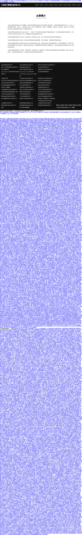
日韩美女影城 (8, 267)
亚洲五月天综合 (55, 123)
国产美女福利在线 (48, 173)
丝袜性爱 (25, 476)
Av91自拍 (19, 397)
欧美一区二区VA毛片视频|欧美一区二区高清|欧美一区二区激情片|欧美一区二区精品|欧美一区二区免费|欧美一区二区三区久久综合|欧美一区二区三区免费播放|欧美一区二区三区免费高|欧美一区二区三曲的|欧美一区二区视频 (41, 326)
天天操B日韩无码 (39, 420)
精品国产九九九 (45, 508)
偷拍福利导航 (28, 196)
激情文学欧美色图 (27, 150)
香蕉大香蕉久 (36, 508)
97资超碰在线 (67, 347)
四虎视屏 (16, 350)
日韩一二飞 (73, 474)
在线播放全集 (62, 265)
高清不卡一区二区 (77, 233)
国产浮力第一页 (58, 364)
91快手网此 (61, 465)
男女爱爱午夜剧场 (23, 489)
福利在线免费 (77, 297)
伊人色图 (59, 466)
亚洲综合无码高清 (68, 256)
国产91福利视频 (69, 212)
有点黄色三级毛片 (32, 218)
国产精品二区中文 (51, 291)
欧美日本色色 (78, 526)
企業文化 (46, 4)
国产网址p (42, 401)
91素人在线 (31, 501)
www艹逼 (57, 368)
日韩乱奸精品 (9, 350)
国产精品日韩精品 (12, 455)
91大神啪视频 (23, 393)
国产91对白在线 (60, 175)
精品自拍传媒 (40, 524)
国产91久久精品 (33, 185)
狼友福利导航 (32, 343)
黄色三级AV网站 (6, 230)
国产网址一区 (34, 471)
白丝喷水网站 (23, 467)
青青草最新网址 (23, 226)
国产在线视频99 (64, 189)
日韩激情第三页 (12, 528)
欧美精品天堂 (77, 256)
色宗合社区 (74, 484)
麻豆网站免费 (59, 203)
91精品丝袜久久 (74, 473)
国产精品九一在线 (40, 212)
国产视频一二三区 (26, 228)
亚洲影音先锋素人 (68, 341)
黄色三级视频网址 (25, 145)
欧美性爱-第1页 (60, 118)
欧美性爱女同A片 (73, 515)
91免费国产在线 (4, 282)
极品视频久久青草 (47, 354)
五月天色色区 (45, 387)
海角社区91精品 (64, 338)
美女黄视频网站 (13, 175)
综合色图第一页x (9, 338)
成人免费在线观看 (24, 178)
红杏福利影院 (78, 268)
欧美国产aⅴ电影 (48, 157)
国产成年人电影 (4, 175)
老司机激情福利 (47, 520)
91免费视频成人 (15, 305)
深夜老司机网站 (6, 476)
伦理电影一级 (70, 287)
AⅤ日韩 (65, 459)
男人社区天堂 (16, 369)
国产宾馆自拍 (36, 496)
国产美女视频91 (53, 154)
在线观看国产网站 (33, 265)
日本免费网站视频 (56, 244)
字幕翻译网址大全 (30, 233)
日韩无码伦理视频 (58, 173)
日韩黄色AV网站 (17, 474)
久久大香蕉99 (52, 466)
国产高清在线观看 (58, 184)
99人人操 (47, 401)
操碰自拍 (26, 412)
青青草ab (11, 502)
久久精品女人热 (53, 241)
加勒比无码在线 (49, 130)
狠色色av (50, 418)
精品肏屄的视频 (4, 379)
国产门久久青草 (15, 232)
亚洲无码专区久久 (43, 232)
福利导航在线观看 (41, 269)
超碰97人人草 (43, 331)
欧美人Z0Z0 (52, 476)
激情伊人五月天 (77, 152)
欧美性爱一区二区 (59, 305)
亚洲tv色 (45, 473)
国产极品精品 (5, 273)
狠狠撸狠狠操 (20, 285)
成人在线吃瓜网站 (70, 171)
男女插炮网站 (36, 167)
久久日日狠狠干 (8, 517)
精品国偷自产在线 (65, 242)
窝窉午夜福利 (75, 203)
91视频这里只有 (72, 155)
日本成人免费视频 (10, 212)
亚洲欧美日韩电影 (75, 242)
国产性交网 (48, 363)
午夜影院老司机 (6, 407)
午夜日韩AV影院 (65, 401)
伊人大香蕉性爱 (53, 436)
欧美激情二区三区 (69, 300)
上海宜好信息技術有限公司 (8, 94)
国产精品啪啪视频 (39, 338)
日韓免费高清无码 (30, 163)
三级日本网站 (5, 178)
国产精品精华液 (64, 143)
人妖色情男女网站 (58, 492)
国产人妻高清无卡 (46, 219)
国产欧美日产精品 (16, 441)
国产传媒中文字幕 (62, 372)
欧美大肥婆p (64, 382)
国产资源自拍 (70, 343)
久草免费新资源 (66, 141)
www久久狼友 (65, 407)
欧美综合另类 (19, 360)
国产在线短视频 (63, 162)
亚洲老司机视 (74, 375)
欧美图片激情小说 (16, 288)
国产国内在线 (57, 213)
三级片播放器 (33, 432)
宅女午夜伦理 (76, 334)
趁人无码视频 (46, 149)
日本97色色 (21, 465)
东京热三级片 (60, 304)
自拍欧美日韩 (63, 167)
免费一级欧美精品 (25, 140)
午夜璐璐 (27, 511)
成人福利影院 (34, 301)
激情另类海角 (50, 416)
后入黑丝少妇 (33, 433)
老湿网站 (31, 516)
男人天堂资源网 (64, 354)
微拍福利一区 (33, 506)
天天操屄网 (72, 514)
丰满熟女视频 (39, 444)
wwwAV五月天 (26, 418)
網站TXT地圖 (68, 105)
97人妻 (19, 375)
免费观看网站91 (30, 466)
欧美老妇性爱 (58, 525)
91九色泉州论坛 (61, 482)
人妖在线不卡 (59, 267)
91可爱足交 (27, 460)
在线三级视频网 (60, 212)
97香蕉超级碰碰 (6, 224)
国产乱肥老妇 (65, 196)
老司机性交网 (16, 358)
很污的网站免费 (42, 246)
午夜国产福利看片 (37, 356)
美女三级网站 (58, 277)
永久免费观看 (64, 274)
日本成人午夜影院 (59, 221)
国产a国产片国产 (23, 269)
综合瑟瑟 (49, 499)
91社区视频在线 (16, 228)
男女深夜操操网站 (63, 249)
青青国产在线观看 (49, 488)
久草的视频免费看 (20, 180)
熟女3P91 (2, 332)
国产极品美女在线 (69, 226)
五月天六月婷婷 (65, 198)
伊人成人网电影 (64, 503)
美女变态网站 (63, 332)
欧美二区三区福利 (54, 242)
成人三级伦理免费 (7, 155)
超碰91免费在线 (26, 415)
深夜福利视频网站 (25, 452)
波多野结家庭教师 (45, 123)
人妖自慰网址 (65, 442)
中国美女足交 (34, 168)
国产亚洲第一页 (38, 429)
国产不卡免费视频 (73, 296)
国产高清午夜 (41, 300)
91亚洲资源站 (30, 455)
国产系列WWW (34, 410)
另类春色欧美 (28, 406)
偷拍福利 (49, 414)
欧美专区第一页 (33, 489)
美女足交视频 (26, 493)
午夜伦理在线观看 (16, 189)
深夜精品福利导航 (5, 464)
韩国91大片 (35, 359)
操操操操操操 (50, 258)
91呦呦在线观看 (45, 464)
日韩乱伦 (43, 442)
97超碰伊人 (55, 363)
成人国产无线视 (44, 271)
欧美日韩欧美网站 (67, 272)
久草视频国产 (16, 400)
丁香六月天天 (23, 296)
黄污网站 (67, 474)
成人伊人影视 (42, 395)
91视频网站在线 (59, 425)
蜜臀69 (45, 382)
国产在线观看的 (4, 143)
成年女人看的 (59, 300)
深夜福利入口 (25, 484)
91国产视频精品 (55, 127)
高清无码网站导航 (29, 373)
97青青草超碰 (20, 424)
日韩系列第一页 (47, 176)
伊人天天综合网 (76, 471)
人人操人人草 (59, 366)
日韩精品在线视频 (50, 287)
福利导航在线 (47, 296)
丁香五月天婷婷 (61, 153)
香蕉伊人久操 (18, 365)
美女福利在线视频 (23, 120)
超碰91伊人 (16, 515)
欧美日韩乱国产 (20, 263)
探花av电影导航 (19, 442)
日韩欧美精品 (72, 209)
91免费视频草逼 (23, 193)
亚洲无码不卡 (76, 396)
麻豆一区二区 (42, 392)
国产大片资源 (70, 246)
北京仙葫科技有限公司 (43, 67)
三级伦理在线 (14, 328)
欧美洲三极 (7, 489)
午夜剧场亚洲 (13, 372)
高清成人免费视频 (26, 173)
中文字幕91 (43, 515)
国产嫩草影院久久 (64, 350)
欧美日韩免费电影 (28, 217)
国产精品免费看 (51, 126)
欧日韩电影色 (26, 209)
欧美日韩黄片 (44, 201)
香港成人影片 (78, 144)
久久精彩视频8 (69, 297)
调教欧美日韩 (37, 242)
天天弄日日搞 (9, 332)
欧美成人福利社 (40, 161)
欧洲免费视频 (56, 143)
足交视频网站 (30, 520)
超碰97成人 (17, 374)
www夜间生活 (22, 455)
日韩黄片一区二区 (55, 255)
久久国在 (17, 338)
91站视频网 (51, 525)
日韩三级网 (27, 351)
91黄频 (19, 343)
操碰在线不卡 (45, 253)
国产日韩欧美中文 (59, 222)
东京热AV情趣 (21, 439)
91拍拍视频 (50, 364)
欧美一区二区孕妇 (9, 256)
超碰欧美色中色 (54, 379)
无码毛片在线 (65, 244)
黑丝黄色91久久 (30, 382)
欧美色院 (26, 432)
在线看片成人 (25, 158)
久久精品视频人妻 (66, 276)
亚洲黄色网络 (33, 347)
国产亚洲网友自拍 (38, 217)
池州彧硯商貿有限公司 (6, 65)
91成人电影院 (46, 469)
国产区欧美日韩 (55, 274)
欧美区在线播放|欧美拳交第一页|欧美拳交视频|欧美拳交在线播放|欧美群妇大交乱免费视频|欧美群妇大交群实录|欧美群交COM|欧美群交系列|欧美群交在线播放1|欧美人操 (41, 317)
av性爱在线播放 (74, 478)
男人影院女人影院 (73, 360)
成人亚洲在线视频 (29, 214)
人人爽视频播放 (37, 199)
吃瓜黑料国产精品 (16, 168)
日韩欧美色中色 (20, 272)
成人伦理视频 (4, 246)
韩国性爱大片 (18, 332)
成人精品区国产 (70, 200)
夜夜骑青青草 (12, 291)
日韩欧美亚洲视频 (42, 175)
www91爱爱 (68, 437)
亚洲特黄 (62, 510)
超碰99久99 (27, 447)
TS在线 (28, 510)
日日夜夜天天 (65, 213)
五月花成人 (74, 529)
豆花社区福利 (48, 332)
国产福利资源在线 (67, 120)
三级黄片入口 (41, 138)
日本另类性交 (70, 505)
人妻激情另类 (33, 479)
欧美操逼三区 (5, 222)
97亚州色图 (55, 533)
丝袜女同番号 (68, 118)
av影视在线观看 (31, 291)
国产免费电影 (61, 121)
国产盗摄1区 (3, 378)
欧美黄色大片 (66, 529)
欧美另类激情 (52, 166)
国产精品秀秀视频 (25, 194)
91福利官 (75, 436)
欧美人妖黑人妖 (44, 295)
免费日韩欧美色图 (5, 132)
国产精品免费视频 (61, 303)
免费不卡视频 (69, 193)
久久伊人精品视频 (27, 488)
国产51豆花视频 (73, 382)
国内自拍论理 (27, 365)
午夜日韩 (56, 510)
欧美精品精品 (73, 213)
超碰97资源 (25, 506)
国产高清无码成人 (49, 221)
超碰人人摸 (44, 466)
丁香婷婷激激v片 (65, 236)
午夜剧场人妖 (25, 433)
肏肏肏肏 (49, 519)
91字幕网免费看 (63, 149)
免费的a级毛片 (44, 227)
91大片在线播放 (39, 476)
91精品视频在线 (50, 264)
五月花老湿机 (18, 517)
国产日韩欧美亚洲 (21, 276)
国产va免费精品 (25, 168)
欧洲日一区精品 (11, 395)
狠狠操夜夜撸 (33, 122)
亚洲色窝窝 (17, 433)
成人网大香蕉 (20, 412)
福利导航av (66, 493)
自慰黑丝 (74, 369)
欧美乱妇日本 (4, 268)
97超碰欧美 (53, 459)
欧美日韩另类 (12, 216)
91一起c (27, 514)
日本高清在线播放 (41, 291)
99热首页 (29, 453)
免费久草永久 (8, 217)
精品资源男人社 (53, 200)
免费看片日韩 (67, 290)
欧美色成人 (18, 378)
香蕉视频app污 (42, 503)
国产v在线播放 (15, 265)
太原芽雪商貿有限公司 (25, 94)
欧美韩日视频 (37, 127)
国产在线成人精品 (54, 185)
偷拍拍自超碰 (21, 526)
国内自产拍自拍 (25, 224)
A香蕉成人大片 (36, 456)
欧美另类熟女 (20, 141)
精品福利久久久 (55, 182)
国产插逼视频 (33, 407)
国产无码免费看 (7, 301)
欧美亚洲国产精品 (32, 259)
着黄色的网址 (4, 269)
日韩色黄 (7, 428)
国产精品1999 (68, 398)
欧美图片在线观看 (72, 153)
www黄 (42, 386)
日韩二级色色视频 (65, 491)
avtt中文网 (23, 338)
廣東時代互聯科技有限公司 (26, 98)
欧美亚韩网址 (16, 172)
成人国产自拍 (77, 292)
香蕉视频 (42, 329)
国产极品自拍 (40, 157)
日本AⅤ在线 (45, 474)
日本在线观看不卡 (56, 198)
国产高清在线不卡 (34, 207)
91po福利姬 (16, 331)
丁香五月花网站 (53, 155)
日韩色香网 (3, 397)
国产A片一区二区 (24, 222)
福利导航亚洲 (29, 526)
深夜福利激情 (4, 336)
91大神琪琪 (17, 355)
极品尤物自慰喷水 (36, 352)
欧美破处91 (44, 345)
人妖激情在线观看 (31, 524)
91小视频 (60, 333)
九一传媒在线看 (47, 428)
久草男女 (31, 442)
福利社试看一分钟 (53, 400)
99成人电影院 (23, 501)
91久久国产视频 (60, 144)
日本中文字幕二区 (25, 152)
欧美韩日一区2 (74, 502)
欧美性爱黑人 (24, 177)
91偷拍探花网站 (65, 352)
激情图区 (76, 384)
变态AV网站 (35, 341)
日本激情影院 (69, 425)
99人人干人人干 (52, 460)
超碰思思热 (32, 462)
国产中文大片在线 (18, 130)
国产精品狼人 (36, 271)
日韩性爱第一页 (17, 415)
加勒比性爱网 (32, 146)
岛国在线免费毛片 (9, 279)
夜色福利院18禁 (36, 228)
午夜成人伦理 (47, 517)
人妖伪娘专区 (77, 479)
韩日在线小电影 (58, 405)
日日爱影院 (40, 379)
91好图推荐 (62, 484)
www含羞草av (32, 459)
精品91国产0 (3, 365)
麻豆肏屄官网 (66, 191)
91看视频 (22, 331)
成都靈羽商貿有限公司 (43, 87)
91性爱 (67, 381)
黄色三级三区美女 (10, 144)
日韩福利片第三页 (15, 139)
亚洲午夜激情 (59, 233)
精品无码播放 (37, 216)
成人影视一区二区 (62, 172)
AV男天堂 (8, 482)
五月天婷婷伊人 (68, 279)
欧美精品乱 (36, 453)
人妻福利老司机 (62, 467)
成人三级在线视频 (36, 239)
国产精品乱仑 (28, 480)
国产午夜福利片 (70, 264)
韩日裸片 (74, 347)
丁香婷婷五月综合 (61, 210)
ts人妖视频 (35, 430)
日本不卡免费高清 (64, 232)
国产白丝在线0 (70, 265)
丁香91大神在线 (67, 428)
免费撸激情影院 (69, 498)
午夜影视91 (39, 469)
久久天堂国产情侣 (48, 393)
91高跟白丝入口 (17, 461)
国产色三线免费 (61, 135)
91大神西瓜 (39, 475)
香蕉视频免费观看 (65, 415)
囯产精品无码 (42, 145)
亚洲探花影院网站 (45, 415)
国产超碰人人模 (77, 134)
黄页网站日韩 (35, 461)
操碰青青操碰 (21, 163)
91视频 (55, 437)
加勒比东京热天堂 (23, 479)
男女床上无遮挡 (36, 443)
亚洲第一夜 (13, 414)
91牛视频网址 (22, 336)
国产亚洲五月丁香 (17, 195)
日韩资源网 (68, 512)
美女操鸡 (22, 510)
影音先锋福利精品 (57, 446)
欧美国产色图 (13, 254)
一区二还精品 (35, 497)
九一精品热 (33, 514)
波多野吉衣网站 (39, 143)
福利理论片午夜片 (22, 186)
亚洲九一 (51, 474)
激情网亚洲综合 (18, 223)
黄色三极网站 (28, 149)
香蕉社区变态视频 (41, 180)
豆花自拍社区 (70, 387)
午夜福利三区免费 (71, 453)
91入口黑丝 (64, 521)
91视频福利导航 (72, 406)
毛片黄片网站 (26, 267)
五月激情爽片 (43, 497)
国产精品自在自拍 (67, 277)
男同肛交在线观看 (33, 405)
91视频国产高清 (45, 127)
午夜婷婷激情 (76, 482)
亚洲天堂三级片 (63, 207)
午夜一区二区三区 (17, 231)
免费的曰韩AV (41, 448)
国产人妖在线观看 (59, 231)
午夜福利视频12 (66, 239)
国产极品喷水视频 (7, 194)
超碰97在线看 (55, 496)
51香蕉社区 (5, 345)
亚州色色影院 (40, 425)
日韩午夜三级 (46, 195)
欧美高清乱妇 (74, 219)
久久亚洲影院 (67, 282)
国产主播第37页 (43, 288)
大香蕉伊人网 (44, 419)
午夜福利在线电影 (61, 122)
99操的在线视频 (4, 473)
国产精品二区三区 (12, 186)
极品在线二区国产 (21, 395)
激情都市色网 (36, 123)
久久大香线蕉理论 (37, 149)
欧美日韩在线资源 (29, 268)
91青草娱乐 (10, 342)
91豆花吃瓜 (5, 470)
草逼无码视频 (8, 515)
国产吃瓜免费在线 (61, 264)
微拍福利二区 (74, 140)
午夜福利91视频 (72, 501)
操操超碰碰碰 (74, 185)
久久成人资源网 (59, 355)
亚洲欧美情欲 (58, 530)
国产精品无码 (21, 204)
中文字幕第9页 (19, 256)
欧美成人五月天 (25, 306)
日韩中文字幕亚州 (12, 204)
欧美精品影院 (76, 132)
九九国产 (54, 519)
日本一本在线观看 (30, 180)
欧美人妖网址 (64, 127)
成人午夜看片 (62, 208)
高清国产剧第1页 (74, 129)
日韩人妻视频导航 (48, 501)
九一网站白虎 (65, 359)
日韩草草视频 (17, 491)
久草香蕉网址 (10, 359)
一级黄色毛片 (70, 303)
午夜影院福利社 (60, 331)
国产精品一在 (4, 277)
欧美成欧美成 (23, 259)
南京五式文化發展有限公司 (44, 80)
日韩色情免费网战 (41, 462)
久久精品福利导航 (55, 360)
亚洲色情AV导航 (23, 387)
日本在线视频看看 (40, 290)
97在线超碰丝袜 (15, 525)
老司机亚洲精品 (74, 451)
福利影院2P (19, 430)
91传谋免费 (40, 506)
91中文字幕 (11, 365)
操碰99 (77, 511)
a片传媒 (26, 347)
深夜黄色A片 (21, 528)
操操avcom (61, 436)
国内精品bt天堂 (21, 148)
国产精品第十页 (18, 436)
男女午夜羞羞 (69, 245)
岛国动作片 (65, 530)
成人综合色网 (59, 279)
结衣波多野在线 (6, 126)
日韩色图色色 (51, 512)
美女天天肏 (73, 381)
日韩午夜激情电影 (59, 297)
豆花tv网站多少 (32, 507)
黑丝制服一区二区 (5, 305)
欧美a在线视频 (36, 384)
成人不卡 (64, 356)
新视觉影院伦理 (48, 132)
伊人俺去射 (9, 363)
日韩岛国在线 (37, 219)
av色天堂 (49, 388)
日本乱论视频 (69, 331)
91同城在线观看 (18, 516)
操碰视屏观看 (55, 296)
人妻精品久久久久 (37, 173)
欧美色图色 (75, 512)
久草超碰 (13, 464)
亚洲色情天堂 (29, 169)
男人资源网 (21, 404)
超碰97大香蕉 (56, 407)
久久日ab (55, 393)
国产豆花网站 (8, 331)
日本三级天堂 (78, 226)
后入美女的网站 (30, 444)
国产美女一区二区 (30, 290)
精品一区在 (18, 522)
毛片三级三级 (48, 204)
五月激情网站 (39, 342)
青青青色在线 (6, 501)
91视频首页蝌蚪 (59, 474)
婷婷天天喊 (77, 364)
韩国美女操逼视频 (7, 370)
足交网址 (75, 425)
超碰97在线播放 (55, 401)
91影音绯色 (54, 378)
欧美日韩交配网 (38, 428)
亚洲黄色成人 (21, 372)
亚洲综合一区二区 (40, 268)
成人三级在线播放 (10, 221)
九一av (27, 442)
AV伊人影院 (24, 370)
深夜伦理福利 (62, 447)
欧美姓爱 (46, 379)
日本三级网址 (40, 146)
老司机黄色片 (53, 351)
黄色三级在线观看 (65, 195)
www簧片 (65, 501)
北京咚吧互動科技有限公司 (8, 82)
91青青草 (50, 451)
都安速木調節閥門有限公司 (26, 69)
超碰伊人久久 (19, 349)
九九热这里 (16, 492)
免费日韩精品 (8, 228)
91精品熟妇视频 (35, 336)
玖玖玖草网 (32, 358)
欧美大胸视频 (51, 267)
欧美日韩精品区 (76, 276)
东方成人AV (69, 528)
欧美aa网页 (51, 430)
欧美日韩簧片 (35, 337)
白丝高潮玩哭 (61, 391)
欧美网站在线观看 (8, 516)
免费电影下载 (17, 173)
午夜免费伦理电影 (45, 167)
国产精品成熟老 (60, 245)
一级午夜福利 (38, 191)
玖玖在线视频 (24, 492)
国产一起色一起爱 (69, 194)
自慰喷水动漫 (56, 219)
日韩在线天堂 (67, 161)
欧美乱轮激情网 (21, 157)
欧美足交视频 (51, 471)
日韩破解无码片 (36, 411)
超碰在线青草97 (52, 473)
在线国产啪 (24, 494)
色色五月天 (72, 337)
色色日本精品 (11, 366)
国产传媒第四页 (34, 491)
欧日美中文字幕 (49, 370)
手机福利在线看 (37, 150)
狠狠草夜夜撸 (20, 308)
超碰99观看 (57, 402)
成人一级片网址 (48, 146)
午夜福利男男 (26, 129)
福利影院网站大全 (16, 213)
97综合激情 (13, 411)
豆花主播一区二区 (74, 207)
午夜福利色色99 (26, 457)
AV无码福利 (25, 407)
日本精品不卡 (36, 198)
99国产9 (76, 388)
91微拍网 (45, 361)
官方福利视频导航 (34, 251)
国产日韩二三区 (40, 184)
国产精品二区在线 (13, 208)
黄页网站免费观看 (70, 148)
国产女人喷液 (24, 230)
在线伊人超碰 (45, 456)
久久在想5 (6, 502)
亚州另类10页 (29, 333)
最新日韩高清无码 (73, 182)
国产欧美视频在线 (22, 121)
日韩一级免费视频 (15, 510)
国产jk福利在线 (47, 196)
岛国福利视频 (66, 451)
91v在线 (38, 446)
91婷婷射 (49, 441)
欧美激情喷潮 (51, 246)
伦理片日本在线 (36, 189)
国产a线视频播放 (72, 299)
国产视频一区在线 (15, 244)
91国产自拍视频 (40, 279)
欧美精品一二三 (69, 144)
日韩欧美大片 (58, 478)
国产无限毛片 (34, 129)
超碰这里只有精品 (27, 359)
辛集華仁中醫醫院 (5, 87)
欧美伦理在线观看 (49, 272)
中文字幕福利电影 (26, 278)
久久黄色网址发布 (16, 187)
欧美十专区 (17, 384)
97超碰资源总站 (19, 351)
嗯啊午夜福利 (4, 153)
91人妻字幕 (22, 520)
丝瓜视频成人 (12, 299)
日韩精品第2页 (43, 267)
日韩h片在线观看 (7, 150)
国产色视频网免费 (46, 159)
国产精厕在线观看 (66, 204)
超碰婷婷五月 (26, 166)
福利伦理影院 (63, 432)
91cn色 (80, 333)
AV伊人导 (14, 354)
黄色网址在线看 (23, 281)
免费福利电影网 (66, 199)
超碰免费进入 (52, 369)
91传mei (19, 470)
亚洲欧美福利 (42, 226)
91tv (55, 406)
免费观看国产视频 (58, 511)
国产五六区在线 (32, 393)
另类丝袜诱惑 (35, 530)
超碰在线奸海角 (13, 465)
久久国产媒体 (56, 409)
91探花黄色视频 (26, 337)
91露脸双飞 (43, 366)
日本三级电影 (25, 171)
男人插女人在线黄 (11, 308)
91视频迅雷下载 (50, 180)
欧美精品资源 (12, 276)
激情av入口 (71, 456)
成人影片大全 (41, 187)
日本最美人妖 (9, 214)
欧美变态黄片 (77, 217)
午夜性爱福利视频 (28, 195)
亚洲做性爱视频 (12, 264)
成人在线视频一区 (31, 138)
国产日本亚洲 (30, 276)
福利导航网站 (53, 216)
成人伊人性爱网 (65, 430)
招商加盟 (65, 4)
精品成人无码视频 (50, 245)
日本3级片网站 (68, 497)
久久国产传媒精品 (63, 337)
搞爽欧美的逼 (64, 123)
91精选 (19, 494)
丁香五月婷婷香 (61, 273)
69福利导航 (39, 473)
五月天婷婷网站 (25, 154)
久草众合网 (21, 416)
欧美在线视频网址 (16, 201)
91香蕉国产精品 (50, 290)
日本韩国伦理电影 (33, 121)
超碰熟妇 (43, 414)
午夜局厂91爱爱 (18, 373)
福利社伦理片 (25, 286)
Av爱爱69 (70, 466)
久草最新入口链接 (7, 231)
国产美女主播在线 (8, 173)
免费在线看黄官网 (64, 480)
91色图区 (15, 460)
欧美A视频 (58, 430)
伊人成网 (45, 467)
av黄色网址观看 (21, 258)
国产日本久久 (68, 231)
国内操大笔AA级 (71, 135)
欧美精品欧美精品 (57, 285)
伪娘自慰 (52, 461)
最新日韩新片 (53, 153)
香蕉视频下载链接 (17, 127)
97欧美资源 (6, 451)
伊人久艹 (13, 375)
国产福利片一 (48, 143)
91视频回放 (71, 416)
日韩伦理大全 (36, 299)
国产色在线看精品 (29, 424)
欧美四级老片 (70, 228)
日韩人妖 (46, 355)
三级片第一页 (40, 221)
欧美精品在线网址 (42, 125)
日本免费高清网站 (44, 365)
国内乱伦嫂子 (24, 146)
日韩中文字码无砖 (65, 185)
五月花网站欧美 (66, 262)
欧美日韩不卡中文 (32, 237)
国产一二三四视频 (8, 506)
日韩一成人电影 (15, 210)
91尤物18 (38, 464)
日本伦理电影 (12, 218)
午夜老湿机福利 (53, 484)
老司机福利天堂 (48, 437)
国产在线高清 (77, 304)
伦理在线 (37, 345)
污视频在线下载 (59, 488)
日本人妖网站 (9, 154)
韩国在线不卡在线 (16, 521)
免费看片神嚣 (54, 149)
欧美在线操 (21, 512)
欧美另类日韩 (69, 152)
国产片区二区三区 (15, 273)
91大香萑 (76, 466)
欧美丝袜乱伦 (16, 295)
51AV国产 (73, 491)
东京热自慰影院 (15, 230)
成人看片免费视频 (42, 249)
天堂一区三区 (42, 499)
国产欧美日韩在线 (44, 207)
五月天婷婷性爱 (11, 141)
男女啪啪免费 (41, 218)
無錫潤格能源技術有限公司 (26, 105)
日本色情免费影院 (8, 355)
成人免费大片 (20, 196)
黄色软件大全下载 (26, 201)
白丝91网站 (69, 499)
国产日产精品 (55, 164)
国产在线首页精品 (48, 213)
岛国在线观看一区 (37, 292)
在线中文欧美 (56, 250)
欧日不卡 (36, 528)
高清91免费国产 (36, 274)
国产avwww (18, 493)
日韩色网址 (23, 429)
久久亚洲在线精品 (13, 193)
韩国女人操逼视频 (50, 375)
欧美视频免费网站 (21, 144)
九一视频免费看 (30, 464)
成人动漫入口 (12, 272)
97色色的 (10, 496)
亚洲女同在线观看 (74, 189)
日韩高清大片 (34, 145)
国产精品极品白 (6, 265)
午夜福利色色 (66, 136)
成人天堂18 (7, 462)
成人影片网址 (12, 263)
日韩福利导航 (16, 484)
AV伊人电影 (65, 392)
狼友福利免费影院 (46, 140)
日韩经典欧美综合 (64, 168)
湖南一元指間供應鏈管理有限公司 (9, 67)
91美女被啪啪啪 (4, 372)
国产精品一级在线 (13, 255)
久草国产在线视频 (52, 489)
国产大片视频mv (18, 167)
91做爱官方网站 (44, 491)
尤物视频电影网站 (70, 237)
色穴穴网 (56, 373)
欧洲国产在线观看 (30, 303)
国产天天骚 (55, 524)
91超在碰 (61, 358)
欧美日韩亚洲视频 (67, 157)
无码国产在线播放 (37, 176)
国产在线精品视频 (45, 244)
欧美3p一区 (39, 358)
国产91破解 (50, 498)
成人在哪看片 (67, 369)
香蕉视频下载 (11, 349)
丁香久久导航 (13, 438)
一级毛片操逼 (52, 304)
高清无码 (24, 375)
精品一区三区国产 (32, 249)
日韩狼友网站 (16, 398)
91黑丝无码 (36, 383)
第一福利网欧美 (6, 177)
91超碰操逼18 (30, 420)
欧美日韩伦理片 (15, 177)
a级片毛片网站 (61, 526)
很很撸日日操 (29, 190)
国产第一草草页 (34, 152)
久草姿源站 (13, 526)
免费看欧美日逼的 (44, 487)
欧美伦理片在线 (11, 249)
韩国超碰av (14, 489)
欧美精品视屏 (36, 201)
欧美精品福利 (59, 282)
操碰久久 (72, 442)
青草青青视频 (49, 120)
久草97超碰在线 (49, 386)
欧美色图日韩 (29, 391)
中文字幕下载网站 (45, 235)
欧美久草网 (64, 461)
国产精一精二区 (31, 157)
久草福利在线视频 (41, 297)
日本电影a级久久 (18, 447)
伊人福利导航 (58, 514)
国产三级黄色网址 (41, 277)
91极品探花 (30, 402)
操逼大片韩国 (16, 392)
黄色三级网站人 (75, 236)
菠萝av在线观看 (46, 409)
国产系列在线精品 (16, 306)
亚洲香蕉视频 (36, 278)
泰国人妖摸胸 (48, 250)
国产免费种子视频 (40, 203)
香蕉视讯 (67, 411)
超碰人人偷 (14, 507)
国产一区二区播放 (62, 294)
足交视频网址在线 (5, 499)
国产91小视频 (62, 519)
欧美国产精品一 (56, 223)
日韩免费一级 (7, 296)
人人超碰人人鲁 (21, 453)
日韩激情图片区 (59, 269)
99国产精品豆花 (45, 502)
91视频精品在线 (50, 203)
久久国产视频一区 (42, 281)
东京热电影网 (57, 276)
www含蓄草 (68, 465)
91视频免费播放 (8, 436)
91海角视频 (7, 341)
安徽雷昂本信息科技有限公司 (45, 69)
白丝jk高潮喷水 (13, 329)
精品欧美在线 (66, 163)
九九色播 (13, 476)
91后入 (42, 510)
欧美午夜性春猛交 (53, 249)
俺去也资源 (11, 418)
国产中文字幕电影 (61, 201)
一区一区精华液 (26, 498)
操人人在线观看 (7, 498)
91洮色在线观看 (49, 263)
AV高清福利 (3, 494)
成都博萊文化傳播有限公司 (26, 87)
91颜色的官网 (45, 443)
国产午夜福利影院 (53, 470)
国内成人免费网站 (5, 235)
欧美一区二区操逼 (74, 190)
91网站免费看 (44, 457)
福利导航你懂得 (7, 369)
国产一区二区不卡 (40, 276)
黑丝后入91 (42, 346)
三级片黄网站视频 (38, 272)
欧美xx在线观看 (55, 299)
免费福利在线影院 (67, 131)
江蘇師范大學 (4, 78)
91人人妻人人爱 (57, 427)
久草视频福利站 (57, 134)
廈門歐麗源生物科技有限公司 (8, 105)
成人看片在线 (34, 306)
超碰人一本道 (44, 351)
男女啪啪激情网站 (59, 217)
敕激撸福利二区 (68, 184)
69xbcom (52, 355)
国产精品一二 (52, 201)
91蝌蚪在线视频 (6, 171)
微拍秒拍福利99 (13, 405)
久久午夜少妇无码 (67, 176)
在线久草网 (71, 517)
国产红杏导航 (26, 470)
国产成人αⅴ (23, 350)
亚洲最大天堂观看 (56, 516)
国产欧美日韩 (74, 285)
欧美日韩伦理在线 (17, 209)
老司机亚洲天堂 (44, 528)
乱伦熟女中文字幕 (5, 152)
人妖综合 (69, 400)
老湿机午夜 (3, 406)
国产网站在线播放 (26, 176)
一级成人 (69, 378)
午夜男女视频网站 (45, 278)
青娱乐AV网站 (45, 350)
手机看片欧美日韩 (32, 131)
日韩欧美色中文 (36, 388)
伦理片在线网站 (63, 306)
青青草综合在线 (71, 178)
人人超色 (46, 372)
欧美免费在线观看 (32, 205)
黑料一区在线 (49, 161)
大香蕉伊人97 (20, 480)
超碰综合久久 (11, 360)
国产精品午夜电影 (36, 155)
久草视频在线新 (60, 145)
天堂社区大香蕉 (14, 346)
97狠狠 (42, 384)
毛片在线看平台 (76, 141)
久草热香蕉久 (44, 336)
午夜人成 (30, 329)
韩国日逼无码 (75, 409)
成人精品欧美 (53, 412)
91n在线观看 (43, 512)
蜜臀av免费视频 (51, 125)
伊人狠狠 (47, 340)
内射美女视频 (41, 131)
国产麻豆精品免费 (18, 250)
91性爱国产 (73, 350)
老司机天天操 (49, 276)
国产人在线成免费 (20, 279)
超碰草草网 (72, 328)
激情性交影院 (55, 167)
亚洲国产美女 (67, 254)
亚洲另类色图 (19, 487)
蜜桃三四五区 (69, 479)
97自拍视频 (30, 428)
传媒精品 (69, 396)
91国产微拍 (63, 494)
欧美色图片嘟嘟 (73, 271)
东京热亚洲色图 (34, 412)
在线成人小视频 (16, 278)
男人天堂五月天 (45, 455)
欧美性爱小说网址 (13, 237)
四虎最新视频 (12, 131)
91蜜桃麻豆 (78, 416)
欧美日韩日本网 (44, 349)
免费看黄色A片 (50, 186)
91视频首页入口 (55, 415)
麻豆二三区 (78, 387)
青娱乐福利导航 (42, 471)
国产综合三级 (55, 396)
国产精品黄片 (17, 154)
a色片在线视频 (62, 251)
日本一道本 (12, 382)
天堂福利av (71, 464)
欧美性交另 (41, 375)
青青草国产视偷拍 (75, 196)
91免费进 (40, 479)
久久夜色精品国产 (32, 175)
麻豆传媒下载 (18, 271)
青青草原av (53, 387)
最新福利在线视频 (42, 122)
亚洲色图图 (43, 441)
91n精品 (38, 459)
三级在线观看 (16, 429)
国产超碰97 (56, 531)
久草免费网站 (28, 508)
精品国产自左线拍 (14, 162)
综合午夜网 (26, 471)
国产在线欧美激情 (53, 129)
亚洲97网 (56, 494)
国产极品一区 (28, 299)
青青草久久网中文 (5, 480)
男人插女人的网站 (13, 269)
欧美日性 (59, 487)
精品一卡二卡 (12, 290)
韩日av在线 (50, 402)
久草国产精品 (31, 296)
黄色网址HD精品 (21, 203)
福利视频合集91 (8, 433)
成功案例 (56, 4)
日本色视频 (75, 497)
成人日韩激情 (24, 240)
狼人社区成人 (16, 207)
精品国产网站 (18, 166)
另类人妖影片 (7, 288)
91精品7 (9, 429)
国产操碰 (38, 466)
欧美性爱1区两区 (5, 244)
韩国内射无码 (35, 415)
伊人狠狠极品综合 (12, 416)
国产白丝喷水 (9, 250)
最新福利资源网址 (70, 175)
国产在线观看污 (60, 171)
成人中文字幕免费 (28, 231)
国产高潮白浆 (34, 305)
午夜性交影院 (45, 352)
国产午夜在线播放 (69, 268)
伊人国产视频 (53, 273)
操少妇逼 (40, 374)
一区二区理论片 (14, 379)
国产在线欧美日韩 (16, 248)
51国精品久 (13, 347)
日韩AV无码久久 (73, 249)
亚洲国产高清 (50, 222)
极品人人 (79, 508)
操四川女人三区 (55, 195)
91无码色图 (22, 420)
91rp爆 (3, 374)
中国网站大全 (18, 253)
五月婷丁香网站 (52, 281)
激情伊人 (4, 496)
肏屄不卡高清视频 (12, 401)
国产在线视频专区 (33, 254)
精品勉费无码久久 (62, 406)
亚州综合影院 (11, 466)
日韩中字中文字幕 (26, 482)
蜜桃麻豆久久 (55, 469)
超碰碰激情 (57, 483)
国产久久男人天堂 (26, 392)
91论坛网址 (51, 457)
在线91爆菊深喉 (14, 520)
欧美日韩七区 (63, 388)
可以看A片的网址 (13, 138)
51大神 (29, 336)
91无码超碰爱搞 (15, 425)
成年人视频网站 (34, 227)
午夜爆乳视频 (12, 196)
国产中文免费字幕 (21, 291)
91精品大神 (28, 427)
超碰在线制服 (9, 447)
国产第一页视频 (32, 245)
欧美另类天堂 (25, 288)
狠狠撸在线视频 (15, 239)
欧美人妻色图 (31, 473)
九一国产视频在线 (17, 471)
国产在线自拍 (9, 159)
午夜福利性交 (44, 436)
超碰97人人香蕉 (8, 149)
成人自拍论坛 (49, 410)
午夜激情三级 (39, 516)
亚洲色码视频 (24, 172)
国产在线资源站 (64, 255)
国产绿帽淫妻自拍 (13, 134)
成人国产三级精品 (18, 149)
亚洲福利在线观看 (73, 274)
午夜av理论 (68, 429)
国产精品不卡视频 (5, 118)
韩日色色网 (60, 398)
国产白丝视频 (68, 177)
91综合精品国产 (71, 172)
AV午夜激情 (62, 396)
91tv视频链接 (68, 471)
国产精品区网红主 (69, 126)
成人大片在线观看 (10, 303)
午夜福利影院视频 (20, 125)
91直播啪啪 (5, 465)
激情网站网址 (68, 488)
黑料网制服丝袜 (57, 428)
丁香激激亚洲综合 (29, 130)
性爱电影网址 (49, 373)
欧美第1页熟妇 (63, 296)
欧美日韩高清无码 (73, 123)
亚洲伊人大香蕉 (68, 433)
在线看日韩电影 (52, 237)
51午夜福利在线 (63, 456)
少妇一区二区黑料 (31, 148)
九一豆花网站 (69, 391)
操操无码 (5, 329)
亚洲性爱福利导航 (33, 494)
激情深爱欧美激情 (62, 209)
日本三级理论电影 (52, 286)
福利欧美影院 (45, 242)
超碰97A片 (38, 455)
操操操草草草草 (33, 172)
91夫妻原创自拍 (73, 162)
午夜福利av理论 (26, 461)
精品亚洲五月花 (66, 150)
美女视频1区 (28, 388)
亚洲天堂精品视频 (74, 410)
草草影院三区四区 (5, 525)
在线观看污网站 (16, 482)
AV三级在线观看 (40, 236)
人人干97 (78, 370)
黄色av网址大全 (37, 190)
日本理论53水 (40, 363)
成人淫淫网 (37, 364)
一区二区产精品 (71, 448)
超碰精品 (20, 460)
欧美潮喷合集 (34, 209)
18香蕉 (10, 336)
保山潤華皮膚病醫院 (25, 107)
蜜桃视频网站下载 (14, 240)
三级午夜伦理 (57, 334)
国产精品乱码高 (29, 263)
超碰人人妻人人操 (46, 496)
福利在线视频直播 (70, 121)
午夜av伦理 (51, 411)
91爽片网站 (74, 368)
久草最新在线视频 (34, 208)
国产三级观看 (22, 237)
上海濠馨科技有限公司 (6, 103)
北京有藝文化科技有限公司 (26, 78)
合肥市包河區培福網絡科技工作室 (28, 80)
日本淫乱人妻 (62, 522)
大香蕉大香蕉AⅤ (60, 419)
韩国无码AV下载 (25, 398)
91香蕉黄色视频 (16, 122)
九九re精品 (54, 381)
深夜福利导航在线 (7, 461)
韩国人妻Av (42, 416)
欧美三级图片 (57, 120)
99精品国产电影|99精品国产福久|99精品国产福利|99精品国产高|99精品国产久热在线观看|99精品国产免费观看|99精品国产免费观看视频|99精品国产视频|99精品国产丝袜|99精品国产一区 (41, 321)
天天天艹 (45, 358)
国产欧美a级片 (68, 132)
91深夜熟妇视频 (64, 502)
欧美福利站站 (59, 226)
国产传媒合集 (17, 337)
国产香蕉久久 (49, 359)
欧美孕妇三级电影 (33, 186)
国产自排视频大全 (52, 391)
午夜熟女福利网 (41, 519)
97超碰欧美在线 (11, 494)
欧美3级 (72, 383)
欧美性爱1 (34, 378)
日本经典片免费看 (75, 136)
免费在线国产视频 (41, 136)
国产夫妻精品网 (51, 139)
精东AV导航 (31, 409)
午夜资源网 (76, 427)
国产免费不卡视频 (52, 259)
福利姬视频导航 (68, 130)
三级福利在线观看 (68, 267)
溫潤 (2, 107)
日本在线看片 (61, 216)
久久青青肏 (59, 341)
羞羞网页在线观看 (73, 283)
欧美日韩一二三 (43, 129)
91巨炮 (79, 516)
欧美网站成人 (12, 430)
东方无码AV (5, 493)
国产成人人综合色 (58, 256)
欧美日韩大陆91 (39, 355)
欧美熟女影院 (5, 139)
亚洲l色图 (75, 400)
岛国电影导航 (63, 496)
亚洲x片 (53, 340)
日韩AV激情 (32, 484)
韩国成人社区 (70, 395)
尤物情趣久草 (16, 456)
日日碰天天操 (50, 224)
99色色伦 (68, 377)
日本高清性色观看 (34, 158)
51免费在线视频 (6, 419)
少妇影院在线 (37, 333)
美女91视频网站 (71, 349)
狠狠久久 (77, 461)
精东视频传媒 (35, 365)
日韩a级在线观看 (13, 483)
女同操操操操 (59, 497)
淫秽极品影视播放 (13, 251)
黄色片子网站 (21, 511)
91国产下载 (6, 393)
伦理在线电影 (32, 184)
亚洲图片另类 (11, 442)
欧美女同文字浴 (4, 294)
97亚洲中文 (76, 528)
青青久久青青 (45, 529)
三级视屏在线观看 (32, 396)
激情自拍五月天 (47, 262)
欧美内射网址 (15, 259)
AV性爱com (73, 366)
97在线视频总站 (41, 377)
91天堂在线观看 (77, 279)
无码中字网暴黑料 (71, 227)
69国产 (34, 425)
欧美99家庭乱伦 (40, 181)
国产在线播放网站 (37, 196)
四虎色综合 (3, 366)
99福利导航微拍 (39, 439)
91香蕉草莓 (77, 341)
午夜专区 (4, 512)
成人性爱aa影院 (74, 191)
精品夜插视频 (20, 299)
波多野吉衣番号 (54, 207)
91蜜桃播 (43, 402)
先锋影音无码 (63, 517)
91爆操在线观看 (43, 178)
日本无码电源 (52, 331)
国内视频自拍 (9, 286)
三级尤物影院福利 (37, 262)
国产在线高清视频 (42, 118)
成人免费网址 (45, 216)
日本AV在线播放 (29, 328)
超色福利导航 (4, 218)
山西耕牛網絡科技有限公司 (44, 82)
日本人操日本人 (4, 510)
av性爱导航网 (27, 483)
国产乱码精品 (13, 245)
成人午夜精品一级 (58, 374)
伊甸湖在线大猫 (20, 190)
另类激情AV (5, 533)
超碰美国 (24, 421)
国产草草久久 (55, 517)
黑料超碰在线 (18, 199)
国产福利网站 (50, 305)
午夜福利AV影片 (74, 439)
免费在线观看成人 (62, 259)
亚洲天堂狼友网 (56, 420)
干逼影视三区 (42, 194)
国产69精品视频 (9, 199)
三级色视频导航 (73, 250)
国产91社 (66, 375)
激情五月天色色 (55, 464)
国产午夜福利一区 (7, 140)
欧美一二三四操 (22, 354)
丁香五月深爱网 (71, 166)
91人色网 (9, 415)
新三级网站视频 (49, 230)
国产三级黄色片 (50, 193)
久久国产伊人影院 (49, 506)
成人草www (5, 424)
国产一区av (28, 331)
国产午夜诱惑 (72, 286)
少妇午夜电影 (6, 439)
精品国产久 (37, 529)
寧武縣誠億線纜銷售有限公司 (8, 85)
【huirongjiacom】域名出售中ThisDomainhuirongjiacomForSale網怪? (28, 74)
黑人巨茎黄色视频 (25, 232)
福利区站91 (54, 447)
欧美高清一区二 (50, 254)
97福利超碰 (45, 484)
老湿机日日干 (74, 218)
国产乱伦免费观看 (60, 186)
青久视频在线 (14, 135)
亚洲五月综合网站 (21, 249)
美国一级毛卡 (7, 446)
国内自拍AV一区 (10, 529)
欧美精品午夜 (68, 455)
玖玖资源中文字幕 (27, 521)
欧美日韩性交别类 (50, 144)
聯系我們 (74, 4)
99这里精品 (57, 410)
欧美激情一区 (12, 343)
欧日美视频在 (54, 480)
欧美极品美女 (34, 194)
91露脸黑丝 (37, 533)
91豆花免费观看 (50, 452)
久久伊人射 (40, 372)
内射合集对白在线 (8, 176)
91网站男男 (25, 332)
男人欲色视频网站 (42, 205)
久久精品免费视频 (61, 180)
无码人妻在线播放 (5, 248)
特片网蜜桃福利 (12, 153)
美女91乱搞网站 (44, 360)
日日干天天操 (54, 228)
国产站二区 (16, 524)
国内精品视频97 (22, 507)
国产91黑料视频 (72, 516)
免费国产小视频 (20, 303)
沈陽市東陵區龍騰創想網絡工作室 (9, 91)
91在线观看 (57, 442)
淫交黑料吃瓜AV (74, 288)
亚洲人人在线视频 (57, 262)
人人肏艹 (33, 522)
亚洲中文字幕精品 (16, 171)
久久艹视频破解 (36, 502)
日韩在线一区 (72, 127)
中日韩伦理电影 (28, 285)
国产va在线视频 (56, 214)
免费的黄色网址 (75, 441)
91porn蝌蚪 (5, 511)
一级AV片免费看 (21, 428)
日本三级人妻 (62, 378)
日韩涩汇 (22, 524)
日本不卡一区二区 (30, 236)
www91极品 (51, 497)
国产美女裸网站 (41, 264)
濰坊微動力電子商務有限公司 (45, 78)
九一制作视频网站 (19, 389)
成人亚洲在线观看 (13, 246)
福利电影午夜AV (46, 274)
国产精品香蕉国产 (7, 278)
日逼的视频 (43, 530)
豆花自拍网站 (75, 485)
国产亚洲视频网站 (44, 255)
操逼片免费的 (30, 419)
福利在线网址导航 (13, 387)
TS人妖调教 (62, 499)
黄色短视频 (64, 462)
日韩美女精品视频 (71, 208)
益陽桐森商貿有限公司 (25, 67)
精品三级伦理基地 (58, 240)
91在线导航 (76, 455)
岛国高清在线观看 (9, 457)
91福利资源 (42, 531)
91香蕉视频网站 (15, 152)
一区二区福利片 (50, 233)
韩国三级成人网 (70, 460)
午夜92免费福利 (7, 209)
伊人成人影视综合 (13, 512)
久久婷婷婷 (45, 526)
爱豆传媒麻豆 (14, 479)
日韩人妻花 (25, 343)
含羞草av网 (44, 400)
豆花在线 (41, 359)
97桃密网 (17, 530)
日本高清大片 (12, 242)
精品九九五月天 (21, 161)
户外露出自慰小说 (72, 452)
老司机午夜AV (57, 444)
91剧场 (28, 401)
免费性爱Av (6, 347)
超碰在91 (14, 497)
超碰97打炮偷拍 (71, 508)
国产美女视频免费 (73, 235)
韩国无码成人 (63, 346)
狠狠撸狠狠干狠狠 (63, 205)
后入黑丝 (19, 411)
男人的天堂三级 (74, 146)
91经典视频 (77, 393)
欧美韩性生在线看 (36, 447)
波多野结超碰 (68, 138)
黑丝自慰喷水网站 (33, 226)
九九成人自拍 (56, 462)
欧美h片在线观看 (38, 231)
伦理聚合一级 (74, 342)
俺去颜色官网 (60, 471)
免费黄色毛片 (21, 260)
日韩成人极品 (58, 258)
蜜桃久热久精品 (26, 356)
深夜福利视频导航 (41, 135)
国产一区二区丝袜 (43, 172)
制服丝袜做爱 (32, 519)
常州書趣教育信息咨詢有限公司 (9, 89)
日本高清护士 (28, 274)
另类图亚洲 (76, 488)
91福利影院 (47, 343)
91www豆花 (64, 402)
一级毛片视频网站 (62, 291)
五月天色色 (32, 476)
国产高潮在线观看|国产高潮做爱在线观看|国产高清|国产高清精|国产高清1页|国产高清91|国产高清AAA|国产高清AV (40, 324)
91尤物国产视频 (20, 464)
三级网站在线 (27, 505)
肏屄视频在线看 (14, 393)
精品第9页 (6, 382)
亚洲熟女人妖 (63, 520)
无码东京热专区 (6, 364)
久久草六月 (24, 368)
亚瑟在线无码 (15, 296)
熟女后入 (39, 484)
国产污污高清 (4, 283)
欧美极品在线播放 (48, 231)
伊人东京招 (67, 374)
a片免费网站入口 (69, 355)
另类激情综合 (32, 193)
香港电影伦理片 (68, 125)
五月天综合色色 (60, 227)
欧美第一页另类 (19, 198)
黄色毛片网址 (50, 177)
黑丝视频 (26, 450)
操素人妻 (58, 521)
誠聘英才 (70, 4)
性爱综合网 (13, 439)
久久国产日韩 (70, 365)
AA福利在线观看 (71, 447)
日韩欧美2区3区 (40, 303)
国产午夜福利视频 (13, 191)
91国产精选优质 (4, 414)
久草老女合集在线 (46, 533)
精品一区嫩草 (66, 263)
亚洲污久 (42, 410)
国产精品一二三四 (20, 136)
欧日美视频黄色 (9, 522)
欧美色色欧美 (50, 494)
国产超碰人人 (35, 398)
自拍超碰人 (39, 404)
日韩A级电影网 (6, 333)
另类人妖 (56, 329)
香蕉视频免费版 (27, 271)
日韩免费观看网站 (26, 213)
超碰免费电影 (23, 434)
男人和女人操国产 (38, 488)
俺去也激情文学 (57, 493)
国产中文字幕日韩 (10, 300)
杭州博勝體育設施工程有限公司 (9, 98)
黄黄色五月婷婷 (28, 219)
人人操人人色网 (20, 364)
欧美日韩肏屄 (17, 286)
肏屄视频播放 (38, 520)
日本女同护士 (57, 146)
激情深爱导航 (9, 129)
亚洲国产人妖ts (37, 521)
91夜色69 (69, 420)
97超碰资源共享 (49, 510)
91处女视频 (3, 455)
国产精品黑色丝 (13, 294)
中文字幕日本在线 (75, 244)
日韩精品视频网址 (38, 334)
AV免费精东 (32, 400)
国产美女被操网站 (32, 448)
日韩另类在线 (42, 254)
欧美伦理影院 (69, 139)
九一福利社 (37, 402)
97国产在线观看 (9, 181)
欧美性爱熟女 (20, 414)
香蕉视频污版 (43, 418)
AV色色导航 (27, 352)
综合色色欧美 (69, 281)
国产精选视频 (10, 166)
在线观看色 (53, 505)
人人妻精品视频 (17, 123)
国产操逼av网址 (29, 529)
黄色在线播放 (77, 224)
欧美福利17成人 (65, 218)
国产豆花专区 (75, 239)
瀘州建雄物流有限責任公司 (26, 103)
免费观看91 (50, 530)
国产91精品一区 (76, 231)
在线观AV (22, 333)
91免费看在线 (55, 404)
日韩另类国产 (22, 118)
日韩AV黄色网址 (35, 360)
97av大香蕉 (56, 338)
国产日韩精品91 (4, 258)
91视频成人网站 (57, 191)
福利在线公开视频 (64, 129)
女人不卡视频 (13, 258)
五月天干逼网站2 (23, 503)
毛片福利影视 (40, 163)
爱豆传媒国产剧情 (12, 297)
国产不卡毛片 (60, 375)
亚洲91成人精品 (30, 203)
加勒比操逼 (11, 378)
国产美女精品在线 (14, 200)
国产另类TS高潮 (77, 378)
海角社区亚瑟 (12, 423)
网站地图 (15, 113)
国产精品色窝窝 (76, 377)
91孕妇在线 (21, 388)
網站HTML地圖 (77, 105)
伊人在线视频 (47, 516)
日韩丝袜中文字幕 (64, 241)
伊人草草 (31, 355)
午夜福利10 (66, 478)
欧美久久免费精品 (50, 303)
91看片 (4, 359)
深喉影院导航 (40, 240)
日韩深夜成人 (18, 488)
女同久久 (62, 361)
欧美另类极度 (46, 404)
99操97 (72, 386)
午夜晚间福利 (39, 296)
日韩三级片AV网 (49, 384)
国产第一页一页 (52, 294)
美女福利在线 (50, 136)
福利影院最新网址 (50, 507)
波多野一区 (30, 338)
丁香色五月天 (22, 191)
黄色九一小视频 (59, 450)
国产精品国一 (69, 221)
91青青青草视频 (12, 260)
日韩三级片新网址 (62, 351)
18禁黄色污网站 (25, 227)
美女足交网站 (70, 363)
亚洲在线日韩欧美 (64, 271)
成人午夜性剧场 (48, 423)
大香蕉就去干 (28, 496)
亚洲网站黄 (72, 392)
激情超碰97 (63, 365)
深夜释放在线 (61, 438)
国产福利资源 (27, 349)
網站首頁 (37, 4)
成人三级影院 (32, 297)
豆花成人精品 (37, 414)
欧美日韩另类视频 (45, 198)
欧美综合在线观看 (67, 223)
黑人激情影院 (76, 398)
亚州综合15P (5, 520)
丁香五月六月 (20, 219)
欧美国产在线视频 (53, 208)
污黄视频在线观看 (20, 181)
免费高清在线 (51, 282)
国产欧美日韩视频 (33, 294)
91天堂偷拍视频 (74, 195)
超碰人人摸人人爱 (54, 336)
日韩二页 (48, 448)
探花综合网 (44, 411)
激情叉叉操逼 (52, 122)
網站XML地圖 (60, 105)
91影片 (44, 391)
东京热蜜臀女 (8, 358)
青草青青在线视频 (9, 180)
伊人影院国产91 (39, 424)
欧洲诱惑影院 (12, 334)
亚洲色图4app (71, 336)
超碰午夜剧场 (50, 450)
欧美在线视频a (20, 290)
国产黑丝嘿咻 (68, 436)
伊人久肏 (40, 505)
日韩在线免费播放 (45, 182)
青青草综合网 (53, 253)
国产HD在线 (57, 370)
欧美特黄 (21, 451)
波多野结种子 (43, 208)
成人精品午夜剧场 (73, 521)
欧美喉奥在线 (15, 419)
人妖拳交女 (20, 347)
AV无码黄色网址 (53, 232)
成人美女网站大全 (30, 136)
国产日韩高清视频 (34, 182)
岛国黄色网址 (49, 131)
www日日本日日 (14, 361)
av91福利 (68, 484)
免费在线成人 (38, 141)
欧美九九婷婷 (13, 404)
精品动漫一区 (62, 154)
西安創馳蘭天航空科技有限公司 (46, 94)
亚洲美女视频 (9, 130)
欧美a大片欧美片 (34, 255)
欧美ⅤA (20, 381)
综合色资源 (20, 508)
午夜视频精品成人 (46, 285)
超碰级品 (66, 333)
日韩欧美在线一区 (7, 262)
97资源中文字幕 (11, 285)
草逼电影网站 (45, 482)
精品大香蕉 (64, 360)
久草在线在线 (57, 236)
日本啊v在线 (19, 383)
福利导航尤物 (35, 235)
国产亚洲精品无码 (51, 135)
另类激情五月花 (76, 437)
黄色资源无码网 (16, 292)
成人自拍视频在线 (25, 305)
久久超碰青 (48, 420)
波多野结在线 (74, 214)
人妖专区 (40, 368)
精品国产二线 (7, 210)
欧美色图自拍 (41, 120)
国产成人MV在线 (61, 287)
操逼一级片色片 (32, 368)
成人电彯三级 (35, 452)
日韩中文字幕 (63, 533)
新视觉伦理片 (61, 152)
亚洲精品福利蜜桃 (24, 208)
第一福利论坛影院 (74, 530)
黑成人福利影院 (28, 216)
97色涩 (40, 480)
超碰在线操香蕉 (61, 412)
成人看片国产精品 (9, 271)
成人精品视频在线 (69, 240)
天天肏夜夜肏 (33, 369)
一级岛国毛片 (10, 198)
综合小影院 (49, 531)
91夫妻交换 (69, 404)
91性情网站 (63, 418)
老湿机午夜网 (60, 476)
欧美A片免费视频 (27, 441)
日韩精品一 (56, 479)
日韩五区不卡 (49, 483)
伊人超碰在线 (58, 501)
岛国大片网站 (5, 120)
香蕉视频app (32, 363)
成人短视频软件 (42, 265)
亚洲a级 (44, 388)
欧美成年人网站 (32, 120)
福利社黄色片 (59, 268)
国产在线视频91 (68, 181)
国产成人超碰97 (26, 378)
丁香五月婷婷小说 (59, 230)
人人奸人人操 (71, 294)
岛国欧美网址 (65, 146)
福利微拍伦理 (24, 525)
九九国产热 (28, 497)
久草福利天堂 (22, 342)
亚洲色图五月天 (35, 166)
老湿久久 (21, 328)
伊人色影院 (62, 524)
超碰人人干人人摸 (54, 491)
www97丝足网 (4, 334)
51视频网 (31, 332)
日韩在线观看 (62, 278)
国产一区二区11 (33, 503)
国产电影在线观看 (28, 127)
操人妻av (35, 416)
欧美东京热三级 (11, 190)
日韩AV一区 (73, 397)
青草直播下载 (16, 140)
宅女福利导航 (19, 352)
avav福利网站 (40, 492)
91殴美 (72, 434)
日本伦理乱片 (54, 333)
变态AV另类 (9, 503)
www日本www (74, 480)
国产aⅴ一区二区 (50, 145)
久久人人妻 (12, 383)
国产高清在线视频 (53, 205)
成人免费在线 (37, 474)
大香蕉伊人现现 (47, 444)
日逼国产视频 (11, 478)
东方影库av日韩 (48, 334)
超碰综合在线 (7, 434)
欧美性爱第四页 (76, 173)
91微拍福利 (65, 328)
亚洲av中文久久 (42, 121)
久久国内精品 (50, 328)
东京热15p (57, 382)
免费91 (75, 457)
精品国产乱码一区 (57, 239)
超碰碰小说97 (11, 352)
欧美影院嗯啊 (13, 121)
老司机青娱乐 (17, 368)
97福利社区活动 (18, 443)
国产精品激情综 (33, 286)
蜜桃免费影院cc (73, 164)
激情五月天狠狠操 (50, 187)
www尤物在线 (25, 400)
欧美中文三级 (69, 305)
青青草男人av (74, 483)
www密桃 (16, 437)
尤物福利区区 (51, 248)
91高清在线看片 (76, 161)
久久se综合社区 (68, 457)
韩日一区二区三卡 (26, 456)
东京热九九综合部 (12, 505)
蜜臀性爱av (54, 438)
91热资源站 (51, 478)
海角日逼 (55, 424)
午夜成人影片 (51, 366)
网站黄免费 (9, 456)
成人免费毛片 (73, 255)
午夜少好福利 (29, 512)
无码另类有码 (49, 218)
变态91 (2, 436)
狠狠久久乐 (74, 446)
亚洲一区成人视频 (74, 232)
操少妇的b (66, 424)
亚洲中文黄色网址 (36, 460)
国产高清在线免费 (41, 210)
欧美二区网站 (32, 269)
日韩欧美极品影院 (38, 164)
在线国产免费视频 (56, 150)
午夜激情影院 (50, 260)
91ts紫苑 (71, 364)
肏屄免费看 (33, 470)
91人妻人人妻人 (46, 381)
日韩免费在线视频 (67, 134)
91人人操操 (56, 388)
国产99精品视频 (23, 277)
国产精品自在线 (33, 288)
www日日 (73, 374)
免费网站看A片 (55, 189)
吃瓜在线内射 (5, 254)
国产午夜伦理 (7, 158)
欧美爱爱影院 (21, 169)
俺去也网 (7, 361)
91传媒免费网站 (61, 387)
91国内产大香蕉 (26, 502)
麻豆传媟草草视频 (13, 281)
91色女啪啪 (71, 389)
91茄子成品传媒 (51, 341)
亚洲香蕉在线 (8, 292)
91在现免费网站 (14, 501)
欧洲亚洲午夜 (75, 429)
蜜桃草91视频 (42, 489)
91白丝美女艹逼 (20, 242)
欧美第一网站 (54, 158)
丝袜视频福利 (56, 503)
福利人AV (18, 469)
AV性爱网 (65, 370)
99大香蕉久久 (32, 492)
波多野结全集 (5, 185)
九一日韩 (68, 361)
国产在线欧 (55, 448)
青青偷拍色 (13, 391)
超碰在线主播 (34, 232)
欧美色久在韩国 (29, 389)
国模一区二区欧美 (17, 217)
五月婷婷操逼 (64, 531)
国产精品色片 (58, 263)
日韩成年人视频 (37, 195)
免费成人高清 (52, 227)
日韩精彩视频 (25, 369)
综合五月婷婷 (33, 171)
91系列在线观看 (52, 345)
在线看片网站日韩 (21, 212)
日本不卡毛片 (63, 235)
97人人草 (28, 530)
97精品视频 (32, 387)
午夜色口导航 (46, 485)
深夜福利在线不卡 (61, 246)
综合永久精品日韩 (77, 254)
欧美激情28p (74, 430)
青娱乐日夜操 (43, 511)
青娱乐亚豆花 (25, 358)
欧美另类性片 (45, 155)
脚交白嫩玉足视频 (48, 169)
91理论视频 (9, 392)
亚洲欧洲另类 (35, 349)
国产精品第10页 (29, 143)
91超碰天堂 (48, 421)
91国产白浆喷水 (47, 342)
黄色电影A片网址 (72, 522)
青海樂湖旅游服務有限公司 (44, 105)
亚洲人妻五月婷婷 (59, 429)
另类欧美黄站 (33, 374)
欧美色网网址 (38, 354)
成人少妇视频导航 (32, 144)
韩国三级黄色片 (6, 521)
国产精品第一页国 (32, 264)
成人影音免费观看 (19, 485)
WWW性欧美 (46, 438)
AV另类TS (36, 512)
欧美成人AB (37, 465)
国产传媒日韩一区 (75, 359)
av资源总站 (23, 419)
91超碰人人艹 (50, 442)
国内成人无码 (65, 190)
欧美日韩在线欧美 (5, 226)
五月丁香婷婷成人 (12, 402)
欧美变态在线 (6, 450)
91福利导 (64, 420)
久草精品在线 (48, 338)
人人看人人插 (72, 295)
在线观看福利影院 (67, 292)
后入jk (36, 340)
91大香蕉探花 (7, 448)
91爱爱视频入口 (9, 253)
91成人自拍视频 (33, 178)
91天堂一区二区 (44, 241)
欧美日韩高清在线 (45, 162)
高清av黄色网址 (64, 250)
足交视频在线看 (74, 401)
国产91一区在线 (6, 239)
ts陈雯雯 (59, 392)
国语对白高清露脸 (61, 452)
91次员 (12, 351)
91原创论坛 (12, 424)
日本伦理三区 (16, 370)
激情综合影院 (63, 393)
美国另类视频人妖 (22, 184)
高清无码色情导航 (28, 474)
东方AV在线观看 (18, 406)
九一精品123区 (41, 433)
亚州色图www (70, 384)
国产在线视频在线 (67, 258)
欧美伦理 (73, 411)
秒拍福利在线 (33, 248)
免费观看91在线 (36, 451)
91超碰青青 (31, 370)
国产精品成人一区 (25, 301)
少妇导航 (43, 498)
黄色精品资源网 (35, 351)
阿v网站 (13, 480)
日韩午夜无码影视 (53, 288)
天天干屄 (7, 479)
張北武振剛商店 (5, 69)
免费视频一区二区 (47, 256)
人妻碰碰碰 (41, 347)
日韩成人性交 (21, 533)
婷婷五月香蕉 (8, 400)
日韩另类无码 (4, 281)
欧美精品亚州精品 (58, 132)
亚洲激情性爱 (35, 483)
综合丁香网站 (25, 122)
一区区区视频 (58, 451)
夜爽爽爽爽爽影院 (32, 300)
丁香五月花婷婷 (49, 406)
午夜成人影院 (72, 253)
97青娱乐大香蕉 (6, 471)
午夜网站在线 (77, 130)
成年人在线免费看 (57, 199)
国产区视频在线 (35, 244)
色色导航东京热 (54, 434)
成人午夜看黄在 (23, 294)
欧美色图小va (70, 470)
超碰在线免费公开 (33, 346)
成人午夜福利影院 (48, 368)
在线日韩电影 (50, 277)
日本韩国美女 (50, 301)
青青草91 (55, 432)
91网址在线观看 (17, 459)
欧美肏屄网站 (30, 191)
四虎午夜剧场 (32, 379)
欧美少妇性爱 (53, 295)
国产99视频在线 (71, 167)
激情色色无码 (4, 387)
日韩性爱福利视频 (13, 283)
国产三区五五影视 (70, 216)
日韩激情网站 (22, 138)
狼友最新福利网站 (16, 341)
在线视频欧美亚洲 (40, 287)
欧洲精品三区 (58, 272)
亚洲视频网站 (54, 251)
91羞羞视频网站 (23, 126)
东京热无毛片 (35, 457)
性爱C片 (25, 409)
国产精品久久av (71, 278)
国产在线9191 (15, 475)
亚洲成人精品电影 (7, 421)
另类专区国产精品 (45, 299)
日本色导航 (55, 421)
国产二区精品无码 (38, 250)
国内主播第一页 (32, 282)
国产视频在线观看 (22, 245)
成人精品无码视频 (17, 267)
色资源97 (5, 383)
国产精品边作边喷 (9, 287)
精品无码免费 (20, 216)
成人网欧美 (38, 409)
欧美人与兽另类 (51, 377)
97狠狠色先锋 (61, 460)
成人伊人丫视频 (22, 405)
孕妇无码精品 (59, 254)
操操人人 (22, 530)
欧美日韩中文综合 (46, 239)
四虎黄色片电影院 (8, 373)
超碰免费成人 (34, 401)
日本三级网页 (66, 285)
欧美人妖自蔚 (32, 277)
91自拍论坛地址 (58, 130)
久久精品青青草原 (67, 427)
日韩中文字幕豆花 (71, 329)
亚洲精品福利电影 (44, 306)
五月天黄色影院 (69, 421)
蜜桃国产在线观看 (48, 141)
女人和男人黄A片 (9, 223)
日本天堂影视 (29, 242)
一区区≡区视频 (8, 337)
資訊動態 (60, 4)
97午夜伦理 (40, 343)
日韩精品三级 (39, 501)
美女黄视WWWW (44, 337)
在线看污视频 (15, 467)
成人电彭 (17, 366)
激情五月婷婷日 (27, 262)
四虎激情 (23, 448)
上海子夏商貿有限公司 (25, 96)
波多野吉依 (30, 354)
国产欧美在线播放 (71, 186)
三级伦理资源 (74, 163)
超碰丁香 (24, 459)
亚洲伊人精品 (12, 268)
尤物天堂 (37, 350)
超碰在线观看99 (33, 525)
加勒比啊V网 (13, 381)
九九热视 (62, 329)
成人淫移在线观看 (72, 489)
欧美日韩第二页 (57, 163)
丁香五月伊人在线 (16, 235)
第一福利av (56, 332)
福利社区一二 (59, 248)
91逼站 (2, 517)
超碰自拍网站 (58, 439)
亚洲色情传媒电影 (55, 352)
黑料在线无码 (7, 213)
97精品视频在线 (4, 438)
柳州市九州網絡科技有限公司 (27, 89)
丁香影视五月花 (69, 145)
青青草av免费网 (16, 377)
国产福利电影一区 (7, 122)
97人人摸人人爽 (34, 478)
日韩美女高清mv (63, 155)
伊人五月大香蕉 (35, 510)
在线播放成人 (71, 291)
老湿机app (43, 364)
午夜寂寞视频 (27, 443)
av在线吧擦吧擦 (4, 162)
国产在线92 (32, 469)
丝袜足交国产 (13, 473)
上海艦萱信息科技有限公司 (44, 103)
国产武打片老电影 (26, 292)
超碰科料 (79, 453)
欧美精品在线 (7, 189)
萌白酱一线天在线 (28, 253)
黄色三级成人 (57, 218)
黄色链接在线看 (43, 412)
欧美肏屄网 (53, 529)
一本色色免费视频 (22, 446)
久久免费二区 (76, 428)
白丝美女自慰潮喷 (12, 184)
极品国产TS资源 (74, 354)
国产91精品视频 (51, 194)
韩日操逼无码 (71, 494)
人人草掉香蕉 (37, 253)
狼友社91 (37, 419)
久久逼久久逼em (37, 485)
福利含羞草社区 (46, 389)
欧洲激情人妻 (30, 350)
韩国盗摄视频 (75, 465)
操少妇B (62, 479)
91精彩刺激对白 (15, 145)
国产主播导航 (53, 152)
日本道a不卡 (63, 464)
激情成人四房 (32, 230)
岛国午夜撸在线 (12, 508)
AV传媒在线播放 (64, 434)
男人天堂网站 (8, 514)
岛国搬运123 (33, 493)
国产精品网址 (62, 228)
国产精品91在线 (53, 168)
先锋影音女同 (64, 299)
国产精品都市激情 (61, 166)
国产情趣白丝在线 (24, 134)
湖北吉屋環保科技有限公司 (26, 65)
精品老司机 (56, 346)
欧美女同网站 (52, 398)
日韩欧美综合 (42, 222)
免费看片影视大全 (73, 306)
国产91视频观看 (73, 143)
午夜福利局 (71, 461)
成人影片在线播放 (50, 268)
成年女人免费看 (56, 159)
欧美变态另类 (48, 424)
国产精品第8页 (45, 459)
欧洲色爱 (71, 407)
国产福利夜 (10, 406)
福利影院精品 (32, 240)
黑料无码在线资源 (57, 292)
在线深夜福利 (54, 278)
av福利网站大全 (43, 398)
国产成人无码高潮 (32, 118)
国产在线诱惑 (64, 182)
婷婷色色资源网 (71, 418)
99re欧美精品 (63, 336)
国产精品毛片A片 (31, 372)
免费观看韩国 (75, 248)
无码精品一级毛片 (67, 169)
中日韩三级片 (4, 388)
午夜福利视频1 (21, 444)
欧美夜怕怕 (16, 514)
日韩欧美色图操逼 (40, 130)
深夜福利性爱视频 (17, 155)
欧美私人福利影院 (18, 214)
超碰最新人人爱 (20, 382)
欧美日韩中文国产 (16, 224)
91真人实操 (66, 439)
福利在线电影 (49, 134)
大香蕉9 (52, 521)
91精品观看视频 (29, 340)
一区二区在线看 (57, 157)
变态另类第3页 (11, 164)
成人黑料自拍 (49, 236)
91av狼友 (76, 391)
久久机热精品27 (62, 489)
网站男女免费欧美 (69, 358)
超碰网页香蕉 (67, 173)
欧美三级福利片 (63, 164)
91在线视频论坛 (50, 226)
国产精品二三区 (27, 123)
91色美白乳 (20, 345)
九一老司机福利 (29, 438)
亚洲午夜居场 (4, 528)
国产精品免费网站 (10, 203)
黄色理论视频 (34, 499)
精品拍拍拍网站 (17, 129)
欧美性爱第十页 (27, 164)
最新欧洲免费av (32, 281)
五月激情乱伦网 (60, 377)
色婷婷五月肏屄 (76, 405)
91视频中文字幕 (58, 386)
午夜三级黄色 (66, 301)
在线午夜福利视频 (76, 150)
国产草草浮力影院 (73, 372)
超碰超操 (59, 529)
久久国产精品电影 (26, 366)
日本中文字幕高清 (74, 241)
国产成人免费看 (52, 121)
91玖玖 (16, 342)
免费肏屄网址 (72, 149)
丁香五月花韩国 (30, 439)
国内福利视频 (15, 434)
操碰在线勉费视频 (42, 148)
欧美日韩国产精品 (58, 347)
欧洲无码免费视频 (69, 511)
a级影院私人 (9, 524)
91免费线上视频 (36, 482)
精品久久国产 (28, 485)
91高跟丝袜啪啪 (9, 530)
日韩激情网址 (28, 531)
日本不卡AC (69, 526)
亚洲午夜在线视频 (25, 295)
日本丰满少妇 (27, 430)
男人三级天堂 (28, 241)
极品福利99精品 (8, 207)
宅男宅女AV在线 (10, 340)
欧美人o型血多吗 (47, 223)
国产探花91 (21, 497)
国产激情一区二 (10, 236)
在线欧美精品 (13, 143)
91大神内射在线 (31, 221)
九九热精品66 (12, 511)
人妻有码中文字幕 (58, 161)
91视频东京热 (49, 405)
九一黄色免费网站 (59, 498)
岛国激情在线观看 (51, 395)
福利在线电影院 (68, 304)
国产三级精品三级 (31, 125)
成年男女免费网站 (25, 273)
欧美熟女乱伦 (17, 176)
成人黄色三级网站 (57, 176)
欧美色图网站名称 (25, 515)
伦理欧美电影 (41, 134)
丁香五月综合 (61, 281)
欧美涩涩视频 (39, 467)
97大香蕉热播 (72, 370)
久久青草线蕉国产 (28, 381)
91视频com (5, 444)
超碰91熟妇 (70, 393)
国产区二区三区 (44, 152)
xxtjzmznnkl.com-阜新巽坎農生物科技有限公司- (10, 72)
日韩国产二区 (4, 255)
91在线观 (42, 483)
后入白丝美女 (13, 533)
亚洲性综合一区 (28, 250)
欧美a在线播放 (8, 172)
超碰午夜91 (30, 429)
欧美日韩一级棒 (46, 447)
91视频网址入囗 (55, 502)
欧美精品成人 (55, 389)
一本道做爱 (5, 343)
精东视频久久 (46, 434)
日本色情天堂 (74, 487)
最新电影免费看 (6, 306)
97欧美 (60, 424)
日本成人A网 (14, 333)
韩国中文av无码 (21, 334)
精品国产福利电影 (16, 158)
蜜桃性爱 (64, 466)
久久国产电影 (77, 245)
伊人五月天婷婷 (53, 528)
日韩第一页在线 (37, 169)
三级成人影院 (75, 262)
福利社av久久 (66, 487)
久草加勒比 (18, 502)
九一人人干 (13, 450)
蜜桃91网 (35, 480)
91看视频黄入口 (42, 430)
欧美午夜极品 (73, 205)
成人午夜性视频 (53, 271)
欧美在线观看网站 (7, 146)
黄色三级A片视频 (23, 254)
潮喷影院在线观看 (12, 163)
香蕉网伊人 (62, 470)
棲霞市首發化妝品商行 (25, 91)
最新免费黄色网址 (64, 288)
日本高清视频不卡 (41, 260)
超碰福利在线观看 (16, 227)
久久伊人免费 (10, 374)
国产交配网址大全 (25, 244)
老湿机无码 (66, 366)
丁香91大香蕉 (46, 356)
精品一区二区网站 (15, 452)
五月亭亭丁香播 (54, 162)
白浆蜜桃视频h (11, 125)
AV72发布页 (36, 441)
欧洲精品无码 (78, 246)
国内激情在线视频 (50, 212)
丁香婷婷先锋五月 (41, 126)
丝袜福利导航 (17, 304)
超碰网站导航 (70, 154)
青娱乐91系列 (25, 499)
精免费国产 (70, 345)
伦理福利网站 (22, 175)
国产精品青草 (41, 407)
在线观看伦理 (30, 342)
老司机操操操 (14, 132)
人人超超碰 (56, 354)
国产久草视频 (47, 378)
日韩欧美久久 (24, 355)
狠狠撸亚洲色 (52, 172)
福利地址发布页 (68, 450)
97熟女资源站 (75, 414)
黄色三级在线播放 (5, 135)
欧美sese (49, 462)
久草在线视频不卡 (72, 533)
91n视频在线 (39, 382)
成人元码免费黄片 (8, 304)
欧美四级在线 (66, 140)
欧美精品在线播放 (44, 251)
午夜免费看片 (21, 233)
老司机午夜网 (69, 506)
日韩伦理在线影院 (41, 233)
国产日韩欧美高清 (25, 239)
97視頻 (64, 423)
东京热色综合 (50, 329)
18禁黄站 (40, 432)
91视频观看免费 (51, 210)
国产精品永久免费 (45, 158)
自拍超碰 (15, 336)
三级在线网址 (75, 361)
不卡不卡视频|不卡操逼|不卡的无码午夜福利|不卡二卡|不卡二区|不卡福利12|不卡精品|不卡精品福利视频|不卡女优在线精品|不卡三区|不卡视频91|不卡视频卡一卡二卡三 (40, 112)
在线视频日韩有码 (60, 384)
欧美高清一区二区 (30, 279)
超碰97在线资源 (35, 515)
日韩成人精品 (25, 207)
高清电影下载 (60, 194)
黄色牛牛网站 (60, 125)
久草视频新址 (42, 305)
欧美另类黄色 (67, 248)
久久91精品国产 (25, 304)
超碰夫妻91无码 (71, 122)
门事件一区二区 (14, 178)
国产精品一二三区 (30, 181)
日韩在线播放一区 (25, 162)
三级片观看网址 (9, 136)
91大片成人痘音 (55, 485)
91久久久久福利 (17, 150)
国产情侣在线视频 (49, 217)
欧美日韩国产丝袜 (62, 253)
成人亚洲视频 (69, 187)
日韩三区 (65, 416)
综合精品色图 (32, 434)
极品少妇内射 (47, 164)
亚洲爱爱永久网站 (8, 427)
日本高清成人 (16, 301)
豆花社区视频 (26, 491)
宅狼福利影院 (7, 201)
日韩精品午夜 (42, 224)
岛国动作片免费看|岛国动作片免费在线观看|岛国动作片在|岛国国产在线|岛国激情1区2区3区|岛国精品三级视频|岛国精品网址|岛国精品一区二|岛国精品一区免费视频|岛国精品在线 (40, 318)
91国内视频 (40, 514)
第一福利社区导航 (64, 383)
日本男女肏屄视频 (75, 493)
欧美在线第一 (42, 177)
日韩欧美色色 (21, 391)
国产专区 (34, 406)
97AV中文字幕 (7, 497)
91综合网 (13, 446)
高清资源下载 (74, 301)
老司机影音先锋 (47, 479)
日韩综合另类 (16, 146)
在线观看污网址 (54, 235)
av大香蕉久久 (32, 361)
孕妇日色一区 (41, 245)
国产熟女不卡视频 (37, 223)
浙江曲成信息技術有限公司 (44, 91)
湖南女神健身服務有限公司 (26, 82)
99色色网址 (52, 419)
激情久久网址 (25, 187)
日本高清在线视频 (72, 273)
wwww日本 (48, 407)
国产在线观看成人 (50, 279)
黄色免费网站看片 (60, 506)
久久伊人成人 (51, 453)
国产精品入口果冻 (19, 427)
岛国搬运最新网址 (49, 425)
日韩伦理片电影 (33, 246)
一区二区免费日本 (20, 466)
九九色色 (57, 461)
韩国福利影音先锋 (74, 338)
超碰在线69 (58, 328)
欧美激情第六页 (47, 292)
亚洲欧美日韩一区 (24, 182)
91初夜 (5, 432)
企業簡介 (42, 4)
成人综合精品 (42, 286)
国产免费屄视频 (35, 304)
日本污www (6, 391)
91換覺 (6, 483)
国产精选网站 (74, 263)
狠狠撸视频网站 (4, 121)
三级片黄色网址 (6, 182)
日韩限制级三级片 (18, 496)
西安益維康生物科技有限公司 (8, 96)
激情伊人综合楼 (53, 350)
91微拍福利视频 (42, 525)
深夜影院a (34, 377)
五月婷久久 (31, 467)
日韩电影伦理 (51, 148)
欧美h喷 (33, 397)
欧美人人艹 (49, 433)
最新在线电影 (33, 139)
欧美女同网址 (23, 265)
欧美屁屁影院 (58, 224)
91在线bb (64, 516)
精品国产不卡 (51, 269)
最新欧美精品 (34, 224)
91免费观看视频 (39, 370)
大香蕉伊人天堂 (23, 379)
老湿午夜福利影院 (22, 282)
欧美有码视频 (42, 209)
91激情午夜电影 (61, 395)
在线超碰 (62, 343)
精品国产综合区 (71, 210)
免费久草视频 (34, 267)
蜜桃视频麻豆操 (45, 189)
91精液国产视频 (27, 383)
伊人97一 (16, 420)
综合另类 (26, 516)
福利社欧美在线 (42, 294)
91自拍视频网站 (27, 167)
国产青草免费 (78, 267)
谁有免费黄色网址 (44, 168)
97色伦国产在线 (53, 306)
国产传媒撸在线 (24, 139)
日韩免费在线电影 (29, 141)
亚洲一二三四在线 (40, 263)
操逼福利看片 (65, 159)
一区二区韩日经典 (16, 356)
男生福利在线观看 (21, 131)
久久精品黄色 (29, 528)
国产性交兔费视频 (17, 262)
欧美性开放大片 (33, 222)
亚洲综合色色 (71, 356)
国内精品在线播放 (71, 180)
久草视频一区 (62, 508)
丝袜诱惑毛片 (40, 421)
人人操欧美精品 (15, 448)
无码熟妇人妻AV (48, 429)
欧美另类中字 (61, 237)
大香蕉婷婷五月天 (42, 369)
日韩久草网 (67, 342)
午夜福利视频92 (57, 141)
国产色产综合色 (41, 139)
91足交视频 (49, 346)
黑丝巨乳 (24, 341)
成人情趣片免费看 (5, 227)
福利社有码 (50, 515)
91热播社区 (49, 493)
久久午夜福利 (77, 131)
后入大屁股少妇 (53, 467)
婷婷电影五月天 (72, 332)
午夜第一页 (29, 334)
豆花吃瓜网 (71, 462)
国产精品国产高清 (25, 200)
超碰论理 (61, 379)
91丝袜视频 (55, 499)
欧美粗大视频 (59, 457)
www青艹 (22, 437)
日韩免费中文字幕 (68, 224)
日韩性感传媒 (8, 398)
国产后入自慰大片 (53, 383)
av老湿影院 (9, 460)
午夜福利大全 (8, 195)
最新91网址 (16, 363)
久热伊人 (77, 365)
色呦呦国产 (7, 356)
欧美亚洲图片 (48, 214)
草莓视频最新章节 (58, 342)
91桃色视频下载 (31, 161)
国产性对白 (56, 418)
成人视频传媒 (66, 397)
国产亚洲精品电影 (26, 189)
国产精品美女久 (71, 158)
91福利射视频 (38, 438)
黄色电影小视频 (61, 345)
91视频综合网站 (61, 505)
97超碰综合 (66, 473)
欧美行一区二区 (19, 274)
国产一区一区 (20, 268)
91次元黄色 (77, 498)
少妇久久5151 (41, 507)
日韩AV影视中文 (4, 346)
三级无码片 (51, 382)
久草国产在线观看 (65, 368)
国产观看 (20, 505)
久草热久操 (42, 405)
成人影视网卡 (29, 533)
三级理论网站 (37, 153)
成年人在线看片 (70, 251)
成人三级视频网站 (44, 185)
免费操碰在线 (29, 153)
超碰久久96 (39, 361)
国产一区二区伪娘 (26, 235)
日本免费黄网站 (44, 154)
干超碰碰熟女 (74, 198)
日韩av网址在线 (48, 374)
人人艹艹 (49, 427)
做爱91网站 (18, 386)
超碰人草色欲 (4, 418)
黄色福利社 (20, 423)
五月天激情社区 (74, 507)
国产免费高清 (36, 241)
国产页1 (39, 393)
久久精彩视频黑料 (13, 277)
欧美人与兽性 (42, 301)
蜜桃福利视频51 (39, 204)
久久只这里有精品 (32, 395)
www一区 (70, 388)
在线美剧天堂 (30, 212)
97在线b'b (18, 478)
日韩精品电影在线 (21, 221)
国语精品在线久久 (29, 345)
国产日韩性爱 (19, 164)
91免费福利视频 (34, 162)
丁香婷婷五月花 (35, 154)
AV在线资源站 (38, 526)
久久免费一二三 (55, 343)
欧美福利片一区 (41, 259)
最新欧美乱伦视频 (10, 219)
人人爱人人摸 (29, 364)
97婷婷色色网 (26, 517)
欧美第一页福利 (9, 274)
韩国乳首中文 (20, 432)
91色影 (21, 483)
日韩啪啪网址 (56, 414)
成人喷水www (36, 436)
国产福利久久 (12, 345)
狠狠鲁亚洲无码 (36, 159)
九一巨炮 (50, 511)
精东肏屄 (19, 476)
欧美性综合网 (75, 290)
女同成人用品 (41, 171)
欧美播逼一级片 (60, 453)
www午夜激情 (8, 492)
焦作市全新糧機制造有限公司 (45, 96)
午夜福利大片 (59, 181)
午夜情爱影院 (12, 444)
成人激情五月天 (47, 199)
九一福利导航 (44, 383)
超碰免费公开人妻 (42, 282)
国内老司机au (68, 492)
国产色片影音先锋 (8, 420)
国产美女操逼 (32, 210)
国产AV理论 (59, 507)
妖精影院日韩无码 (59, 138)
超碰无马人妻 (73, 333)
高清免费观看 (77, 281)
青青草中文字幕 (71, 201)
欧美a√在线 (35, 531)
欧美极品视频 (38, 391)
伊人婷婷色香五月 (56, 356)
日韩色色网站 (53, 526)
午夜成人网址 (62, 158)
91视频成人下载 (29, 204)
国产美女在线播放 (62, 286)
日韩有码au (61, 437)
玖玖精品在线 (29, 414)
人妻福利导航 (15, 182)
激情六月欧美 (26, 155)
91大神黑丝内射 (59, 148)
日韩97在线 (19, 409)
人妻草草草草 (26, 397)
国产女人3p (65, 514)
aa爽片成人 (9, 368)
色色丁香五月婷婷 (54, 361)
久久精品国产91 (48, 240)
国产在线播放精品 (30, 260)
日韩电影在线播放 (33, 283)
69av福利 (37, 442)
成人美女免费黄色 (17, 410)
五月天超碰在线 (47, 475)
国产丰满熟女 (27, 256)
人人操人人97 (67, 475)
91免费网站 (36, 329)
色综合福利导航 (28, 423)
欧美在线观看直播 (23, 251)
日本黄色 (71, 444)
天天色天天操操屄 (67, 334)
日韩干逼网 (42, 494)
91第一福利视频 (15, 462)
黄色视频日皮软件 (26, 384)
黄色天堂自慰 (50, 297)
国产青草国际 (9, 123)
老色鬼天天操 (33, 187)
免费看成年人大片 (28, 199)
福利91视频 (7, 425)
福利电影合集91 (4, 404)
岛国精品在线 (7, 187)
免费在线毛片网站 (74, 159)
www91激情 (73, 352)
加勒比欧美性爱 (31, 135)
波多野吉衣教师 (49, 138)
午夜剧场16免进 (69, 379)
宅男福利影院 (13, 161)
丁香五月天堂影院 (71, 510)
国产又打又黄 (53, 349)
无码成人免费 (8, 295)
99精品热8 (43, 328)
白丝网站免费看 (14, 185)
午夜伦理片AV (62, 349)
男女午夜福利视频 (21, 218)
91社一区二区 (63, 448)
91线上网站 (41, 406)
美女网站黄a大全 (70, 260)
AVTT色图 (9, 377)
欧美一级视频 (32, 446)
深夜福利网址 (7, 507)
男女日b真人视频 (59, 177)
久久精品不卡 (21, 153)
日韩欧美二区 (29, 272)
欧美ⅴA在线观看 (72, 432)
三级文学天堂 (14, 451)
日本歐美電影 (12, 470)
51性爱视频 (35, 392)
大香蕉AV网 (35, 331)
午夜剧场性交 (48, 347)
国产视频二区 (4, 299)
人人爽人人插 (45, 153)
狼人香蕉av (6, 526)
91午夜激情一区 (76, 120)
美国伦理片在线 (19, 236)
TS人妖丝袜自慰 (6, 475)
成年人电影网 (22, 135)
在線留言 (79, 4)
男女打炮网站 (59, 290)
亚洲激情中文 (49, 184)
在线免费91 (70, 412)
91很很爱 (7, 396)
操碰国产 (9, 484)
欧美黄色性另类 (46, 150)
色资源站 (38, 434)
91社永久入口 (9, 437)
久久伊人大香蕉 (11, 397)
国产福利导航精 (59, 411)
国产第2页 (45, 460)
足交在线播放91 (31, 132)
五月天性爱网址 (44, 461)
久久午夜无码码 (20, 340)
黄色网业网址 (35, 418)
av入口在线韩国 (26, 377)
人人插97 (22, 475)
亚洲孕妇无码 (4, 138)
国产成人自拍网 (22, 473)
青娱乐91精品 (64, 410)
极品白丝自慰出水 (12, 169)
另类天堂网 (18, 418)
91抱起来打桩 (24, 361)
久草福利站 (12, 409)
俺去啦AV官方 (32, 421)
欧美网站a (10, 491)
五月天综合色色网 (26, 425)
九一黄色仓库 (46, 480)
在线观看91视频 (26, 411)
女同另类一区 (27, 223)
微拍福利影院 (46, 190)
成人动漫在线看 (48, 163)
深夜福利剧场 (58, 423)
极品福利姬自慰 (34, 450)
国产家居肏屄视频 (37, 213)
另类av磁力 (62, 373)
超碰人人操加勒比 (5, 145)
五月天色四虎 (21, 143)
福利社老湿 (5, 405)
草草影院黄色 (67, 446)
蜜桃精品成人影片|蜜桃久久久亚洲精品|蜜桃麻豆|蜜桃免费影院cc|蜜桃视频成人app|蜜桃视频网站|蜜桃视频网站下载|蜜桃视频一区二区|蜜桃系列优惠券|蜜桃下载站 (41, 315)
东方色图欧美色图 (65, 219)
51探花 (39, 400)
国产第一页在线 (60, 187)
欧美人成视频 (14, 226)
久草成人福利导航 (39, 373)
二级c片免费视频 (31, 258)
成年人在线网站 (52, 178)
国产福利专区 (51, 118)
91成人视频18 (72, 346)
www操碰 (12, 412)
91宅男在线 (55, 520)
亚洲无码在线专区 (69, 269)
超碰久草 (60, 473)
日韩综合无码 (32, 126)
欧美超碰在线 (70, 419)
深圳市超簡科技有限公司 (44, 85)
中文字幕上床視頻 (73, 467)
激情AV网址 (26, 410)
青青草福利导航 (49, 439)
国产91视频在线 (65, 214)
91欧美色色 (42, 450)
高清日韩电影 (25, 248)
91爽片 (47, 476)
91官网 (13, 364)
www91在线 (78, 386)
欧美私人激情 (11, 469)
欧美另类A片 (17, 506)
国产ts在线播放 (57, 169)
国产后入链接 (72, 525)
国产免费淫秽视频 (44, 273)
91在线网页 (48, 397)
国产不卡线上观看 (8, 241)
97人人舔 (66, 364)
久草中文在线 (28, 198)
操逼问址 (61, 469)
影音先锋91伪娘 (71, 520)
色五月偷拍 (57, 515)
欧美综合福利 (8, 127)
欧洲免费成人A (45, 228)
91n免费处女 (27, 451)
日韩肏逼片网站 (70, 340)
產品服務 (51, 4)
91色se (30, 341)
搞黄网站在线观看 (22, 297)
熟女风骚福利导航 (31, 475)
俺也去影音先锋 (17, 421)
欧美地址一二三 (52, 283)
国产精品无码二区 (52, 209)
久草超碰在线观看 (50, 171)
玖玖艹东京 (21, 438)
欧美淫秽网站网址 (24, 246)
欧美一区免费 (69, 217)
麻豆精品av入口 (56, 204)
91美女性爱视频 (39, 214)
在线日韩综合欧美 (50, 300)
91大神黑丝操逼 (54, 365)
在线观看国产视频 (41, 193)
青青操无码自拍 (24, 363)
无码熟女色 (18, 359)
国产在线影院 (41, 144)
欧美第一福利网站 (36, 256)
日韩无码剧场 (23, 346)
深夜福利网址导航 (46, 446)
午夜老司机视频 (14, 396)
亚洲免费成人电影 (30, 404)
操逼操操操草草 (42, 283)
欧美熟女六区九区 (21, 300)
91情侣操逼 (77, 331)
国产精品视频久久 (69, 230)
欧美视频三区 (45, 200)
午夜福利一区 (13, 205)
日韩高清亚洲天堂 (32, 375)
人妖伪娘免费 (7, 354)
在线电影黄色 (54, 337)
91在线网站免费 (39, 332)
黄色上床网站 (75, 415)
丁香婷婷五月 (60, 126)
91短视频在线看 (73, 168)
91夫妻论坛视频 (8, 384)
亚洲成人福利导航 (65, 409)
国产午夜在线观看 (62, 295)
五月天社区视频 (56, 397)
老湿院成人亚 (67, 203)
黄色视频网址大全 (31, 437)
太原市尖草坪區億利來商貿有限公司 (10, 80)
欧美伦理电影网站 (12, 157)
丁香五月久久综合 (65, 485)
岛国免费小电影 (70, 373)
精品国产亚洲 (58, 301)
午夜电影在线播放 (33, 177)
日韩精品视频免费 (35, 200)
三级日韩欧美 (15, 126)
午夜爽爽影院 (44, 166)
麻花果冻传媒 (13, 120)
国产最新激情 (40, 230)
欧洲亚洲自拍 (75, 199)
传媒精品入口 (40, 132)
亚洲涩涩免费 (70, 423)
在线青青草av (29, 465)
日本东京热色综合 (8, 488)
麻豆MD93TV (25, 478)
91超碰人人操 (5, 412)
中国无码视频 (16, 194)
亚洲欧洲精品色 (21, 205)
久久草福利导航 (53, 456)
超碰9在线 (67, 386)
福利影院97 (6, 351)
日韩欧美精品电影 (56, 190)
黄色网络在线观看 (73, 259)
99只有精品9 (71, 496)
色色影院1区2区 (16, 519)
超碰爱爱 (15, 503)
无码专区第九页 (10, 386)
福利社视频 (3, 395)
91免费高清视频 (60, 193)
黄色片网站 (23, 396)
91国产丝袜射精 (60, 340)
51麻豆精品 (71, 402)
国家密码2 (42, 340)
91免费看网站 (43, 478)
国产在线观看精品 (20, 287)
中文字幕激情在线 (12, 233)
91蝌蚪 (62, 455)
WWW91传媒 (35, 366)
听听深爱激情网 (22, 329)
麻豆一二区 (43, 341)
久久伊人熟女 (43, 453)
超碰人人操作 (29, 416)
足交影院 (38, 387)
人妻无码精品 (22, 132)
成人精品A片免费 (48, 191)
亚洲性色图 (36, 386)
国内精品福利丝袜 (24, 185)
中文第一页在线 (61, 178)
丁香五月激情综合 (24, 255)
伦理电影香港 (37, 285)
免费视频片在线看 (59, 260)
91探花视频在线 (76, 282)
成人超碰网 (62, 363)
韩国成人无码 (46, 521)
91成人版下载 (35, 511)
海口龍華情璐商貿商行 (43, 71)
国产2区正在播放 (56, 196)
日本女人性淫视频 (58, 433)
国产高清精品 (75, 204)
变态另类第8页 (49, 492)
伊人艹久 (37, 328)
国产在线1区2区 (8, 167)
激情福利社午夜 (57, 131)
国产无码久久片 (23, 283)
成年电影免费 (14, 118)
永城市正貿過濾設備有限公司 (45, 89)
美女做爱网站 (11, 432)
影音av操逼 (53, 487)
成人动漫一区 (62, 200)
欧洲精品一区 (44, 304)
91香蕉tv (39, 396)
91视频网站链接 (65, 441)
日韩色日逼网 (45, 333)
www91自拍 (40, 437)
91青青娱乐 (27, 360)
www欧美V (78, 402)
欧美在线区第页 (6, 259)
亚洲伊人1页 (65, 444)
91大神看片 (42, 452)
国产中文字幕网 (14, 222)
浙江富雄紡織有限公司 (25, 85)
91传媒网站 (64, 515)
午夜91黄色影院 (73, 424)
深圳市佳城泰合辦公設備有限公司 (46, 65)
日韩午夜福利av (72, 351)
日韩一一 (8, 441)
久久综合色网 (67, 405)
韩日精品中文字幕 (50, 181)
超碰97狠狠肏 (63, 400)
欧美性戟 (22, 514)
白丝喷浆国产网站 (52, 265)
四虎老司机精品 (48, 432)
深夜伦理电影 (42, 186)
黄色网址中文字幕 (5, 232)
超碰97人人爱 (7, 375)
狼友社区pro (78, 462)
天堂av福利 (13, 428)
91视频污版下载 (60, 139)
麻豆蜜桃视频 (24, 210)
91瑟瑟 (5, 469)
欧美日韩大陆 (58, 136)
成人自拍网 (9, 459)
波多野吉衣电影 (8, 389)
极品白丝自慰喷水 (62, 283)
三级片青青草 (57, 359)
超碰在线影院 (8, 474)
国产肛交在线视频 (27, 386)
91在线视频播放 (21, 264)
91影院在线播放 (12, 148)
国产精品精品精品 (18, 159)
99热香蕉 (61, 421)
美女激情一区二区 (70, 222)
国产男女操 (62, 404)
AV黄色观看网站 (41, 258)
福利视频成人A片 (66, 414)
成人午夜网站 (28, 159)
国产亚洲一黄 (25, 374)
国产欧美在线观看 (18, 241)
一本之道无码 (67, 233)
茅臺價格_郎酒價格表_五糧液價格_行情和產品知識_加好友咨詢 (46, 99)
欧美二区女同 (13, 282)
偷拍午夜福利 (37, 381)
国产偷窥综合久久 (57, 140)
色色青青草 (18, 457)
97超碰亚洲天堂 (51, 392)
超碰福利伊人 (4, 131)
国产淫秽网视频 (19, 531)
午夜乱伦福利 (7, 168)
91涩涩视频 (20, 450)
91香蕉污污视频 (35, 295)
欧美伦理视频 (34, 273)
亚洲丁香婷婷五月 (42, 237)
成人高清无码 (51, 175)
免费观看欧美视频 (42, 248)
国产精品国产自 (29, 287)
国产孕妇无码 (33, 134)
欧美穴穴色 (48, 524)
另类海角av (46, 505)
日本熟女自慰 (56, 441)
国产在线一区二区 (36, 140)
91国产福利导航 (75, 524)
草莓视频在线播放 (55, 443)
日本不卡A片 (38, 389)
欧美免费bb (5, 409)
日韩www (8, 453)
